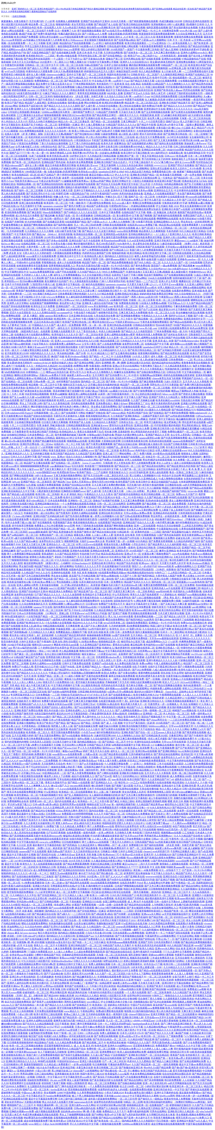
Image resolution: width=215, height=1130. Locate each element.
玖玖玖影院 (77, 466)
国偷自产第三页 (114, 59)
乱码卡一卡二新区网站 (172, 632)
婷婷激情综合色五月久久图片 (99, 71)
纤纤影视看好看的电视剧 (179, 87)
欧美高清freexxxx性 (52, 835)
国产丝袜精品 (156, 413)
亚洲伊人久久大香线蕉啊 (27, 109)
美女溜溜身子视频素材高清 (98, 40)
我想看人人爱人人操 (62, 726)
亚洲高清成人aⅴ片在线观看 (165, 588)
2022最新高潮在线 (90, 685)
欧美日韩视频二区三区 (106, 1067)
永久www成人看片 (121, 203)
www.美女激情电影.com (100, 306)
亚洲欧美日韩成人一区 (167, 648)
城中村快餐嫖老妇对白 (187, 522)
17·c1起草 (173, 641)
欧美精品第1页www (87, 165)
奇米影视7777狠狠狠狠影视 (99, 466)
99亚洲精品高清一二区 (54, 773)
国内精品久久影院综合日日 (119, 256)
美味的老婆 (158, 698)
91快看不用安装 (144, 221)
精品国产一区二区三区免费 (134, 384)
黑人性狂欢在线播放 (130, 106)
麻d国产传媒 (25, 34)
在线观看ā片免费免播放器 (189, 923)
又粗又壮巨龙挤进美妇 (13, 388)
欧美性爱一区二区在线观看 (91, 68)
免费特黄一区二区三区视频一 (102, 1049)
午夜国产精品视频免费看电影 (36, 196)
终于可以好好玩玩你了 (38, 767)
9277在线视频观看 (16, 409)
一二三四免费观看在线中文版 (197, 71)
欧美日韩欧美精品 (201, 234)
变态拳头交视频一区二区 (139, 685)
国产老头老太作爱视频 (108, 388)
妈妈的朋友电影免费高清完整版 (145, 237)
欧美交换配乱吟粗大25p (145, 695)
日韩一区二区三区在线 (71, 65)
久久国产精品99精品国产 (199, 303)
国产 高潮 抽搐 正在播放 (77, 218)
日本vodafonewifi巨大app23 (19, 413)
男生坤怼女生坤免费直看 (137, 607)
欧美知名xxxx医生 (87, 171)
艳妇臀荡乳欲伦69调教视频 (38, 1117)
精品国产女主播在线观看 (37, 463)
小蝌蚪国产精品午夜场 (74, 820)
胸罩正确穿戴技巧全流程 (78, 798)
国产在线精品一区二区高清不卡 (145, 654)
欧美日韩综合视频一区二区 (15, 998)
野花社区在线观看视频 (111, 698)
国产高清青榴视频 (153, 1080)
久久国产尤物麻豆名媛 (143, 400)
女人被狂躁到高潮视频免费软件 (82, 601)
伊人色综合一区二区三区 (176, 713)
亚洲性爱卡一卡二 (155, 933)
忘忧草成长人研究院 (145, 820)
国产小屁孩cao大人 (97, 221)
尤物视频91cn (135, 713)
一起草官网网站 (52, 929)
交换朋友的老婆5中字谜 (174, 203)
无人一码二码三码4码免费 (87, 225)
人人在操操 (188, 1080)
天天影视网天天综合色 (53, 763)
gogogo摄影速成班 (38, 532)
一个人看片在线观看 (135, 992)
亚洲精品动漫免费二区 (153, 149)
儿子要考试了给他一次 (19, 325)
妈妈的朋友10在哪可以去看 (114, 588)
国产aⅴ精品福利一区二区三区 (22, 535)
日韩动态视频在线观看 (118, 400)
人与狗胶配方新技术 (162, 904)
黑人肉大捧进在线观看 (13, 193)
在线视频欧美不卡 (48, 359)
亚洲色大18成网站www (120, 1045)
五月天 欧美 (30, 676)
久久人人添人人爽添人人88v (27, 682)
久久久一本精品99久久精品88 (41, 366)
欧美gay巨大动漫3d (132, 854)
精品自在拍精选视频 (110, 1058)
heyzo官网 (69, 525)
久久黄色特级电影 (104, 936)
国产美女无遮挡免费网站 (47, 735)
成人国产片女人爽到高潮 (94, 626)
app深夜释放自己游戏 (167, 187)
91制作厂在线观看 (14, 807)
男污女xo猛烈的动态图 (25, 648)
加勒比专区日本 (146, 187)
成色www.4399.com (201, 250)
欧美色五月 (145, 77)
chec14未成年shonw (177, 268)
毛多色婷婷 (172, 231)
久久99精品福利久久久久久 (112, 350)
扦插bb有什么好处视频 (28, 262)
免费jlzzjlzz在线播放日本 (194, 622)
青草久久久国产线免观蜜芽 (144, 594)
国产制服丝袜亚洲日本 (131, 1067)
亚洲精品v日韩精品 (44, 438)
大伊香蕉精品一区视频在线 (35, 726)
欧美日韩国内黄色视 (189, 356)
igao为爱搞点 (26, 760)
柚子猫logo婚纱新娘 (19, 344)
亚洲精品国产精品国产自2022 (65, 638)
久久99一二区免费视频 (46, 760)
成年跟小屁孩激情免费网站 (102, 1099)
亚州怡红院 (187, 754)
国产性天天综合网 (92, 475)
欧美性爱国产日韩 (125, 481)
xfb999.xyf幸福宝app (143, 1020)
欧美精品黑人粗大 (94, 256)
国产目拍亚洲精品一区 (115, 55)
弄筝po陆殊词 (119, 713)
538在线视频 (195, 262)
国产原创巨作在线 (46, 854)
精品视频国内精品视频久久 (131, 986)
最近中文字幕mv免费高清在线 (195, 1064)
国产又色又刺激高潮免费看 (35, 575)
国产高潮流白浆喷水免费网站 (159, 857)
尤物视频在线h (141, 1002)
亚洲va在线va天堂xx (129, 1036)
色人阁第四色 (197, 958)
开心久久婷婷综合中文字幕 (84, 1124)
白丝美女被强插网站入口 (165, 908)
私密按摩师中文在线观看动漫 (24, 1083)
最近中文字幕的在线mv (118, 90)
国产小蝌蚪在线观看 (107, 773)
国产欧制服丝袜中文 (70, 478)
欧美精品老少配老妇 (196, 632)
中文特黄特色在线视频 (186, 190)
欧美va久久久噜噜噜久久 (100, 372)
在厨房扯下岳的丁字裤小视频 (127, 275)
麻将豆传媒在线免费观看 (122, 676)
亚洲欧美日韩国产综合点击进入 (111, 162)
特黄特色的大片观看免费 (39, 71)
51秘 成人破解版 (191, 848)
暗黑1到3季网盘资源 (117, 569)
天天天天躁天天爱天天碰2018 (92, 557)
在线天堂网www (25, 839)
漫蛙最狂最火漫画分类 (150, 444)
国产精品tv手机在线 (97, 857)
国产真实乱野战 (71, 848)
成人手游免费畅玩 (185, 986)
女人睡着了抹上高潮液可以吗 (174, 510)
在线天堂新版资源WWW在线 (52, 861)
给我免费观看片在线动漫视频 (155, 782)
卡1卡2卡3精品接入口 (98, 353)
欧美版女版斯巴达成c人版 (69, 488)
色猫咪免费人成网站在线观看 (165, 688)
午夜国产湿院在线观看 (178, 933)
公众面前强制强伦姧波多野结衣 (78, 660)
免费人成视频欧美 (109, 1033)
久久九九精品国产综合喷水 (188, 835)
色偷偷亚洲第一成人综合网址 (20, 187)
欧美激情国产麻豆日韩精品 (190, 644)
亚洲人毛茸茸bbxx (81, 481)
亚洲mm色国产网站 (100, 181)
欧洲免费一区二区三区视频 (156, 388)
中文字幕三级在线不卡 (141, 162)
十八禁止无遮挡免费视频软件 (105, 359)
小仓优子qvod (88, 732)
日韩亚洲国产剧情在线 (143, 939)
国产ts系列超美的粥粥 (133, 1114)
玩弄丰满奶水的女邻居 (91, 582)
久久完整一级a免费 (84, 369)
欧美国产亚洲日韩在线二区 (76, 322)
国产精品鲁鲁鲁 (89, 848)
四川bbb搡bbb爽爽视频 (31, 281)
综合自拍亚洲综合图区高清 (176, 1074)
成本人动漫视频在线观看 (187, 463)
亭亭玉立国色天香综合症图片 (40, 46)
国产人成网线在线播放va (128, 710)
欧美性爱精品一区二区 (26, 795)
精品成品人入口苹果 (149, 926)
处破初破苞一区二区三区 (36, 992)
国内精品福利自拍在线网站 (166, 362)
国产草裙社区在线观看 (197, 1089)
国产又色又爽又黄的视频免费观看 (128, 738)
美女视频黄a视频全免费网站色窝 (193, 1114)
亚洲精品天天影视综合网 (144, 178)
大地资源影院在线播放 (190, 513)
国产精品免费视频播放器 (120, 262)
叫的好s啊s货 (48, 964)
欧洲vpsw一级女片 (148, 563)
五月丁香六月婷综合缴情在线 (84, 143)
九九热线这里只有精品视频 (101, 156)
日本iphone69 (117, 99)
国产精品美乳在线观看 (77, 882)
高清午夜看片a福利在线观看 (16, 886)
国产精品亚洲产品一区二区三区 (90, 591)
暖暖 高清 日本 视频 (178, 801)
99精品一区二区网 (133, 1102)
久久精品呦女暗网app (155, 1027)
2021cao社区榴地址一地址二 (31, 651)
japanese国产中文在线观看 (32, 851)
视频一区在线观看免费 (13, 43)
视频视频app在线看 (77, 441)
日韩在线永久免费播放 (138, 814)
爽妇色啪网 (55, 820)
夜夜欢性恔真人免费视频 (149, 334)
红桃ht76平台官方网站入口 (26, 309)
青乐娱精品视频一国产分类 (71, 353)
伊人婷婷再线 (19, 547)
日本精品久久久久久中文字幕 (135, 341)
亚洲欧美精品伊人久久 (17, 453)
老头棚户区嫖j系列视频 (186, 904)
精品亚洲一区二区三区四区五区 (141, 102)
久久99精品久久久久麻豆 (41, 632)
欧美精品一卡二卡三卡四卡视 (93, 801)
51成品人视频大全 (203, 275)
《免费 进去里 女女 (11, 253)
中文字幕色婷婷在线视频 (180, 760)
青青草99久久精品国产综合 (71, 1049)
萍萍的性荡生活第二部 (90, 55)
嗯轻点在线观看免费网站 (34, 923)
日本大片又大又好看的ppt (25, 62)
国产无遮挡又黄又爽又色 (121, 591)
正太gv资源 (32, 209)
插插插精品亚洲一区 (109, 641)
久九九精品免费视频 (81, 538)
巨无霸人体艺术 (13, 1114)
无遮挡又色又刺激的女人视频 (69, 416)
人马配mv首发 (90, 754)
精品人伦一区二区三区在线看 (184, 347)
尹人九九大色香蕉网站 (89, 748)
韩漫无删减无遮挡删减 (187, 428)
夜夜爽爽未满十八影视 (118, 939)
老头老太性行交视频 (41, 967)
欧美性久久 (26, 864)
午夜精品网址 (87, 1011)
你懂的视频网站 (90, 920)
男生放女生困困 (59, 575)
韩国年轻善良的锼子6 (118, 74)
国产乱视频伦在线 (90, 118)
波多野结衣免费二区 (133, 344)
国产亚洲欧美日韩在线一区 (177, 134)
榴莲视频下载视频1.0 (42, 970)
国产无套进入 (158, 814)
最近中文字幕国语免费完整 (43, 1099)
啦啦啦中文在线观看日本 (22, 779)
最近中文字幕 (12, 864)
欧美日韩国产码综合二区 (200, 1030)
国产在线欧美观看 (151, 59)
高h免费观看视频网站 (137, 626)
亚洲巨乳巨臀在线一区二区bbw (36, 444)
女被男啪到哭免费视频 (40, 1033)
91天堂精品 (14, 87)
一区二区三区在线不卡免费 (39, 30)
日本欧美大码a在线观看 (200, 444)
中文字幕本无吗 (22, 234)
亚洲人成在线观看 (158, 472)
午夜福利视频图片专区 (51, 795)
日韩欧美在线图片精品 (22, 503)
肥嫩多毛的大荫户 (110, 585)
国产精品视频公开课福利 (116, 507)
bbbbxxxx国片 (44, 716)
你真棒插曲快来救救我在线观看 (75, 337)
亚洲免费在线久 (104, 403)
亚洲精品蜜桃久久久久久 (166, 221)
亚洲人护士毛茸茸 (168, 281)
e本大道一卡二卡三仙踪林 (42, 1008)
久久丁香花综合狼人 (87, 331)
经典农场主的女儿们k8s (194, 181)
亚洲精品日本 (57, 350)
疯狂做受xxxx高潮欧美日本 (101, 27)
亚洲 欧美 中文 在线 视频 (152, 867)
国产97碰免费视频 (142, 391)
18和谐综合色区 (48, 146)
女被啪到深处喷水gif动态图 (28, 460)
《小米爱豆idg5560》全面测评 (112, 654)
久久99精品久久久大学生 (23, 895)
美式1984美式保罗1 (106, 243)
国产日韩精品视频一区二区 (54, 901)
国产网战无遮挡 (122, 610)
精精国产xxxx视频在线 (184, 710)
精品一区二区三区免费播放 (102, 1083)
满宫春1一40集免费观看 (145, 870)
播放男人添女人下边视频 (57, 776)
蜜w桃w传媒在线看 (66, 55)
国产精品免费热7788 (202, 983)
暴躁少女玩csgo (47, 1030)
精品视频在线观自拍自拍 (140, 572)
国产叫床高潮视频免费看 (174, 438)
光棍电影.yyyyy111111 (155, 165)
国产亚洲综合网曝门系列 (87, 362)
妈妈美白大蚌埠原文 (118, 1005)
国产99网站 (97, 1114)
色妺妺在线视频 (22, 328)
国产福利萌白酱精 (63, 225)
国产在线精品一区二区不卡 (169, 1039)
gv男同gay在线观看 (53, 986)
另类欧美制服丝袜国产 (51, 209)
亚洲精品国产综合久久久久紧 (138, 522)
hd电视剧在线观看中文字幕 (126, 745)
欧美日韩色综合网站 (170, 610)
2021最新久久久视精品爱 (157, 409)
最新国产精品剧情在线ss (190, 212)
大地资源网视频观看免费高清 (194, 481)
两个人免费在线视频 (177, 814)
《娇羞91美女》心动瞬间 (57, 563)
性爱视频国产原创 (62, 522)
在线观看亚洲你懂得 (34, 240)
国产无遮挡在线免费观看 (94, 676)
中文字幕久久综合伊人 (163, 873)
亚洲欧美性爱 (189, 785)
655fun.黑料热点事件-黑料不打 (72, 810)
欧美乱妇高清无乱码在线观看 (150, 945)
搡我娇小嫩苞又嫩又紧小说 (91, 528)
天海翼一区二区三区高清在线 (195, 118)
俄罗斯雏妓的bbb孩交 (64, 738)
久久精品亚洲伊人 (174, 698)
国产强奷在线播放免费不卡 (182, 738)
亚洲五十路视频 (125, 820)
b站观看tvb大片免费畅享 (93, 46)
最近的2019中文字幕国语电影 (71, 713)
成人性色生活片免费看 (27, 215)
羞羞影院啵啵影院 (33, 1064)
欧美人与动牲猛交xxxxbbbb (179, 1008)
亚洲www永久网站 (151, 914)
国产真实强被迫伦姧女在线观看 (106, 1080)
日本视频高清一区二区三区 (103, 929)
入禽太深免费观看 (62, 948)
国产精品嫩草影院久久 (84, 976)
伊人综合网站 (26, 669)
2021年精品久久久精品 (87, 995)
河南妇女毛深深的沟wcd (73, 695)
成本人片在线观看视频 (69, 262)
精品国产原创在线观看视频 (15, 306)
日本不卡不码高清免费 (17, 284)
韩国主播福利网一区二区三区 (52, 1105)
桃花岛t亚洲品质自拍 (112, 554)
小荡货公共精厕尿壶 (142, 181)
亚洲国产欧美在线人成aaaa (168, 90)
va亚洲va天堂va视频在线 (120, 691)
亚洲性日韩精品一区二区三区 (83, 1052)
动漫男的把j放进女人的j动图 (113, 1089)
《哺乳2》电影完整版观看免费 (128, 679)
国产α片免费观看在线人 (36, 638)
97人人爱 (56, 698)
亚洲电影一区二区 (152, 713)
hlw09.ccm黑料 (167, 1095)
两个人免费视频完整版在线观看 (23, 554)
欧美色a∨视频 (145, 190)
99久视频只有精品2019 (44, 294)
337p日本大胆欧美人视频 (105, 149)
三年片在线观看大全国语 (170, 763)
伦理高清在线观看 (130, 388)
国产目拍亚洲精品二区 (49, 895)
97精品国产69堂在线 (128, 538)
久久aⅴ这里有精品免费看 (140, 240)
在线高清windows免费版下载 (142, 225)
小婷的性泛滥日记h (22, 870)
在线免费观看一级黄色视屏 (81, 832)
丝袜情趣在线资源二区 (143, 648)
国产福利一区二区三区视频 (28, 190)
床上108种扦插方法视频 (74, 757)
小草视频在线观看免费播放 (66, 253)
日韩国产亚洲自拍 (26, 748)
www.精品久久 (71, 1011)
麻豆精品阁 (136, 644)
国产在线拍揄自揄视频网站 (26, 876)
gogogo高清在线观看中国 (32, 168)
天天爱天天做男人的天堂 (172, 563)
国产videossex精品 (115, 413)
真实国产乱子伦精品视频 (82, 575)
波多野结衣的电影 (23, 594)
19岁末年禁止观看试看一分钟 (146, 967)
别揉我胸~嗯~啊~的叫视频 (30, 942)
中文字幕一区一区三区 (83, 657)
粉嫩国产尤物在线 (95, 413)
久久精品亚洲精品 (103, 610)
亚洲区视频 (94, 441)
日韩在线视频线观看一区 (184, 970)
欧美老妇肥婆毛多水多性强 (150, 676)
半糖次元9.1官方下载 (116, 196)
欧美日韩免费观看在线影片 (38, 738)
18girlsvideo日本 (9, 820)
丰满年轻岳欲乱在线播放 (147, 742)
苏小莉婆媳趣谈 (84, 215)
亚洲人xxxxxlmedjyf (65, 341)
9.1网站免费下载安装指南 (147, 601)
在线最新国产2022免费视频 (103, 419)
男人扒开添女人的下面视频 (113, 278)
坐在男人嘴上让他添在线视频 (162, 118)
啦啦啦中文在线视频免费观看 (72, 917)
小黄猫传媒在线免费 (110, 1124)
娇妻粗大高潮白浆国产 (41, 557)
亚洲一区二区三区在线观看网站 (155, 306)
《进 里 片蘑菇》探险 (31, 134)
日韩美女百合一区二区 (131, 422)
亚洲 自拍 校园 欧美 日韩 (101, 632)
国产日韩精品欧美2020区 (154, 735)
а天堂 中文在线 (25, 945)
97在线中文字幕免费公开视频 (103, 62)
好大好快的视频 (33, 221)
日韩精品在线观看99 (143, 325)
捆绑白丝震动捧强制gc (26, 375)
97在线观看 (104, 607)
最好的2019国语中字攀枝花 (148, 691)
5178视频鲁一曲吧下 (130, 929)
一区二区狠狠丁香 (203, 134)
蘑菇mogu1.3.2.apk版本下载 (188, 240)
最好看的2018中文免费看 (125, 970)
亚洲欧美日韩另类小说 (162, 428)
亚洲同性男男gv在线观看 (73, 804)
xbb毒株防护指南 (119, 300)
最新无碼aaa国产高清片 (59, 851)
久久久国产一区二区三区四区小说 (112, 973)
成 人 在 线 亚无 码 (83, 1045)
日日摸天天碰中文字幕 (64, 742)
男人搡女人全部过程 (31, 986)
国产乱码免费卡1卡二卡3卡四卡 (122, 375)
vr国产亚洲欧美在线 (133, 876)
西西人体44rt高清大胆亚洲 (188, 297)
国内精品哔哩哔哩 (10, 507)
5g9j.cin (16, 481)
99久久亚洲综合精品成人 (106, 948)
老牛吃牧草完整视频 (22, 525)
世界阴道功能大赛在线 (58, 657)
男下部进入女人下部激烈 (104, 720)
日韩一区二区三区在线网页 (111, 503)
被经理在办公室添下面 (133, 641)
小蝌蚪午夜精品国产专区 (47, 955)
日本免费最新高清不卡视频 (111, 807)
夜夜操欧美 (205, 190)
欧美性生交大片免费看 (43, 306)
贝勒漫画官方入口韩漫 (200, 334)
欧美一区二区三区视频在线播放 (26, 1045)
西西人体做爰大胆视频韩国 (153, 68)
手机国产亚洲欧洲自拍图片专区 (108, 140)
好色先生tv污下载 (153, 964)
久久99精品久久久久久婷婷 (177, 967)
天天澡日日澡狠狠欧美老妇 (48, 49)
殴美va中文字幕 (113, 1114)
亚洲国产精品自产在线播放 (28, 729)
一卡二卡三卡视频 (35, 43)
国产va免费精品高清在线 (199, 757)
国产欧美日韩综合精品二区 (142, 350)
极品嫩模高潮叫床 (185, 419)
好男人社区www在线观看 (89, 544)
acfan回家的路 (42, 397)
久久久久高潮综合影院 (44, 312)
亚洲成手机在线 (128, 187)
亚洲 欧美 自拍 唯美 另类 (127, 535)
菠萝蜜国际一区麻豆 (69, 124)
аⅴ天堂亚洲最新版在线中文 (176, 914)
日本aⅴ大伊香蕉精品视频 (30, 613)
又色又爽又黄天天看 (112, 491)
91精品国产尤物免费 (107, 112)
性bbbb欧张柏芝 (164, 325)
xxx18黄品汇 (93, 1002)
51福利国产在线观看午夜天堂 (113, 519)
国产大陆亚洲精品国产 (39, 52)
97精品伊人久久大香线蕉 (119, 770)
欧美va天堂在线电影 (32, 826)
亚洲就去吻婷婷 (25, 1070)
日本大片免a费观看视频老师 (68, 71)
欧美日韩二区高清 (10, 200)
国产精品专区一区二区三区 (170, 920)
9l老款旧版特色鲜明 (44, 713)
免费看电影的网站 (172, 319)
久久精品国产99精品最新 (53, 388)
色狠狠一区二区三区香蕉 (142, 300)
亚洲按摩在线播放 (185, 62)
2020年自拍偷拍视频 (200, 560)
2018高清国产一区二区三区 (143, 550)
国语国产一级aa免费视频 (164, 265)
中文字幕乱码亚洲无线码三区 (120, 651)
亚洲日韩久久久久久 (180, 234)
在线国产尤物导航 (14, 221)
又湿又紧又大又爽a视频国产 (59, 134)
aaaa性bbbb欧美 (164, 591)
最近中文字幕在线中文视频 (21, 854)
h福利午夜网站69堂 (57, 547)
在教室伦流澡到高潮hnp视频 (16, 341)
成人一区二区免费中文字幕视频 (73, 892)
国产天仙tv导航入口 (108, 187)
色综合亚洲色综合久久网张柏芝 (52, 538)
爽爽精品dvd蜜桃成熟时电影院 (17, 917)
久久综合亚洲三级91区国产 (115, 297)
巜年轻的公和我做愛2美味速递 (24, 112)
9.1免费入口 (202, 1117)
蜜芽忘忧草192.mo (185, 1117)
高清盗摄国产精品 (176, 817)
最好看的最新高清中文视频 (159, 898)
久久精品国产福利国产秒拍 (172, 491)
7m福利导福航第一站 (193, 601)
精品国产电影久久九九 (46, 566)
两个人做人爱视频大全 (93, 124)
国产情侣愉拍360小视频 (87, 134)
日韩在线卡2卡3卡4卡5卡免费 (51, 228)
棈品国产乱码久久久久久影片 (84, 729)
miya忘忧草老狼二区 (114, 622)
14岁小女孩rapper (43, 475)
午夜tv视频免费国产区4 (24, 159)
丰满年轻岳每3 (133, 272)
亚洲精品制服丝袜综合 (47, 503)
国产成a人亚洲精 (169, 49)
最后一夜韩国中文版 (117, 1014)
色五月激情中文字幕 (31, 206)
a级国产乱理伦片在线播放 (56, 926)
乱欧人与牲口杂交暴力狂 (81, 99)
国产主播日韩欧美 (67, 200)
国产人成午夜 (88, 106)
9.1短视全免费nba (88, 641)
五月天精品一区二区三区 (143, 635)
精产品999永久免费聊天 (13, 1086)
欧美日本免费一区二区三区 (187, 626)
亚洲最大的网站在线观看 (194, 403)
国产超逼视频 (88, 388)
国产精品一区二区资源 (107, 450)
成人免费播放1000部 (180, 776)
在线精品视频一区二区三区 (35, 243)
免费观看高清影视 (128, 303)
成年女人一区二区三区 (122, 751)
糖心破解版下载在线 (12, 59)
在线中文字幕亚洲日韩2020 (162, 666)
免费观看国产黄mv (165, 1045)
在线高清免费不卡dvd (131, 882)
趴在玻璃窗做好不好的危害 (116, 566)
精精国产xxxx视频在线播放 (192, 594)
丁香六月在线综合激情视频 (53, 143)
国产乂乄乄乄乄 (9, 760)
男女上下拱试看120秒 (31, 403)
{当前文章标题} (19, 16)
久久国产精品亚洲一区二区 (146, 1064)
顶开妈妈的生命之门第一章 (51, 259)
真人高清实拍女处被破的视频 (29, 832)
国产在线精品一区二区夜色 (65, 463)
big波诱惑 (17, 178)
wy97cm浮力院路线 (15, 71)
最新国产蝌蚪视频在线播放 (38, 225)
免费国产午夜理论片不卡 (112, 604)
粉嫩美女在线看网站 (125, 372)
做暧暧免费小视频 (171, 601)
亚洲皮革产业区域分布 (31, 106)
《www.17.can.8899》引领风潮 (97, 463)
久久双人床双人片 (105, 660)
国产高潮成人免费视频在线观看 (56, 1108)
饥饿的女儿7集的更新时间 (116, 648)
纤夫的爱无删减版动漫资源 (104, 835)
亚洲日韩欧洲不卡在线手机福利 (131, 917)
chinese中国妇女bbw (139, 1014)
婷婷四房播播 (19, 90)
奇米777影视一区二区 (64, 1033)
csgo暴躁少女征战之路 (120, 391)
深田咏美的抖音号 (123, 601)
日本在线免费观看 (57, 500)
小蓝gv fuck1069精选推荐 (55, 1124)
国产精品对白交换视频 (43, 810)
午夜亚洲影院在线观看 (31, 776)
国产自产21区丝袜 (148, 309)
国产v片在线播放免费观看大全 (136, 1077)
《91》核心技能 (45, 788)
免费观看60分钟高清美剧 (46, 268)
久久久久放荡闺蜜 (72, 594)
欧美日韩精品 (134, 253)
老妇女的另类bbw (14, 1102)
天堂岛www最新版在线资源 (163, 638)
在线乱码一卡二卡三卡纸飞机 (69, 444)
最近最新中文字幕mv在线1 (31, 814)
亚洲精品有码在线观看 (165, 513)
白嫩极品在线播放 (164, 745)
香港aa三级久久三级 (74, 1014)
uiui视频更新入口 (196, 817)
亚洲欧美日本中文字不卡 (70, 256)
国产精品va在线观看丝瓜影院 (154, 970)
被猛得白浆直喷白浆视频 (76, 835)
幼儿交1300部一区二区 (131, 1086)
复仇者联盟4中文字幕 (127, 215)
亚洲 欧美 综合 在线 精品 (127, 84)
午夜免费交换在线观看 (179, 607)
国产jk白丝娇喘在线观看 (87, 707)
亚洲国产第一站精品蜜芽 (98, 983)
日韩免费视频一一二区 (180, 359)
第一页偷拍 (13, 391)
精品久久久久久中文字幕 (159, 146)
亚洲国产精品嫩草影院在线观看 (49, 441)
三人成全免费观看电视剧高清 (89, 951)
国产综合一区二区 (21, 751)
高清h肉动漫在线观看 (160, 441)
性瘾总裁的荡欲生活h (69, 34)
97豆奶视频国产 (119, 1055)
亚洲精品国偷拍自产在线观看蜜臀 (83, 829)
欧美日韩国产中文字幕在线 (120, 767)
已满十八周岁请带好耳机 (112, 281)
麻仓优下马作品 (87, 873)
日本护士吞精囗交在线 (130, 851)
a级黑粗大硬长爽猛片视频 (66, 619)
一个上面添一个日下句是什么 (66, 59)
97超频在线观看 (186, 660)
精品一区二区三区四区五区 (132, 118)
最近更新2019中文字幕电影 (173, 309)
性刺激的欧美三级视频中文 (179, 369)
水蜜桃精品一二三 (35, 372)
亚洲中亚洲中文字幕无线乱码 (122, 68)
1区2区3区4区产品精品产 (43, 174)
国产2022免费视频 (141, 669)
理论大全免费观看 (49, 1058)
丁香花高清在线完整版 (33, 1039)
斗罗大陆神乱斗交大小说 (32, 297)
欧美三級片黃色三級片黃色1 (121, 1030)
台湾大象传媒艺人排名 (27, 146)
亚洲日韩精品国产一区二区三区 (85, 945)
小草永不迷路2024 (113, 1092)
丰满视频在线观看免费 (109, 976)
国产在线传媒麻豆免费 (64, 52)
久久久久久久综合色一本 (58, 131)
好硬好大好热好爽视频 (178, 99)
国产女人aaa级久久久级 (21, 397)
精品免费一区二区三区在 (42, 24)
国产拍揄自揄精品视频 (130, 1083)
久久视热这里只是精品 (148, 1108)
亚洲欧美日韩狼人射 (132, 1017)
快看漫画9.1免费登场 (100, 366)
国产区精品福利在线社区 (54, 817)
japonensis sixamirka (53, 206)
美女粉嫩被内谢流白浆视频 (190, 312)
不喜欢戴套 (75, 901)
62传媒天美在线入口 (32, 507)
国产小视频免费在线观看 (191, 666)
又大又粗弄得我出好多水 (86, 851)
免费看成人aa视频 (196, 989)
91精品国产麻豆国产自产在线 (29, 657)
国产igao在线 (34, 409)
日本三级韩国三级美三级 (18, 757)
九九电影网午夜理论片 (66, 128)
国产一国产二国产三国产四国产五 (34, 118)
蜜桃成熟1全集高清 (140, 588)
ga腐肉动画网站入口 (185, 566)
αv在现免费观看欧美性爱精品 (195, 187)
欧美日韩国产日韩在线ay (189, 842)
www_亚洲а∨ (58, 456)
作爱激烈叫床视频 (14, 65)
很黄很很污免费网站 (47, 857)
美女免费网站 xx (170, 926)
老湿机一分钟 (14, 936)
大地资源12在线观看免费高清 (173, 328)
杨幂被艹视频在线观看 (189, 171)
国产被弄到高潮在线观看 (142, 218)
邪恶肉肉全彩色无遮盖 (113, 685)
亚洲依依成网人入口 (76, 710)
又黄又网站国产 (129, 121)
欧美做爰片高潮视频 (170, 174)
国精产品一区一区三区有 (141, 196)
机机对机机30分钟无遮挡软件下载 (46, 137)
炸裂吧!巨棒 (62, 193)
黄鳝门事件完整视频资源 (83, 1023)
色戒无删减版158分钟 (170, 21)
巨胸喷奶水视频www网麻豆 (133, 419)
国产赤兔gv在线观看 (57, 240)
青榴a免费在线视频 (166, 767)
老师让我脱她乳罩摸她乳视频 (151, 801)
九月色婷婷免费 (15, 231)
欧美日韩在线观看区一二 (138, 43)
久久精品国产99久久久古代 (35, 572)
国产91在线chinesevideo (186, 341)
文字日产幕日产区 (120, 178)
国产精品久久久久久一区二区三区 (150, 560)
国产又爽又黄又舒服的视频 (83, 701)
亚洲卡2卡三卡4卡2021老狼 (103, 228)
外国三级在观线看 (155, 87)
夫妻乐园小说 (163, 128)
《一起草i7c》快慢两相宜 (142, 763)
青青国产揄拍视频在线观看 (30, 290)
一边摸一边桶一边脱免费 (110, 904)
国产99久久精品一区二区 (147, 262)
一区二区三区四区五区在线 (32, 691)
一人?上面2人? (161, 234)
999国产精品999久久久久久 (187, 325)
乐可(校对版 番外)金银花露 (142, 259)
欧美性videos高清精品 (175, 46)
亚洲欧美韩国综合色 (62, 140)
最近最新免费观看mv (190, 1092)
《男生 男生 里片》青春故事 (177, 597)
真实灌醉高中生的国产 (56, 281)
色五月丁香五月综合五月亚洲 (94, 128)
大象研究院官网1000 (104, 735)
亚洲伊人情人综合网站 (175, 237)
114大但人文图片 (141, 356)
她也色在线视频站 (95, 284)
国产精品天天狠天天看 (142, 81)
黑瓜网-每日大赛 (40, 328)
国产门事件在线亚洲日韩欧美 (176, 1023)
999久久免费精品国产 (113, 272)
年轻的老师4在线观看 (22, 920)
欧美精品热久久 (67, 431)
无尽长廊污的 (36, 21)
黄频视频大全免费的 (164, 538)
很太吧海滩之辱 (172, 422)
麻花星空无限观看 (84, 908)
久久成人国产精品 (100, 1055)
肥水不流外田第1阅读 (150, 134)
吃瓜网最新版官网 (19, 250)
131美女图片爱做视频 (166, 1020)
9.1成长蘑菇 (178, 24)
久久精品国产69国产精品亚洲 (36, 77)
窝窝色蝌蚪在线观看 (149, 673)
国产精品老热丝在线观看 (137, 904)
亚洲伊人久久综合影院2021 (134, 62)
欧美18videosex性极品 (76, 356)
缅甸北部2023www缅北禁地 (76, 115)
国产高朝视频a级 (18, 632)
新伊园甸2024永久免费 (137, 428)
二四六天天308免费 (148, 864)
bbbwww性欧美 (166, 566)
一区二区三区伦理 (127, 1099)
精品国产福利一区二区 (94, 262)
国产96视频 (113, 168)
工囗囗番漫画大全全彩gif (30, 115)
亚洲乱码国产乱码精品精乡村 (48, 516)
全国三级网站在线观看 (114, 901)
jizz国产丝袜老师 (120, 635)
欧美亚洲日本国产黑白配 (168, 181)
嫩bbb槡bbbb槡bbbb (11, 1023)
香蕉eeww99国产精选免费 (72, 958)
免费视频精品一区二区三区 (48, 81)
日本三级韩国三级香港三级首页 (83, 109)
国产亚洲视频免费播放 (128, 315)
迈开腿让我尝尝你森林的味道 (103, 384)
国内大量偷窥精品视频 (147, 632)
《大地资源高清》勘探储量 (173, 55)
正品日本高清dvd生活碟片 (47, 322)
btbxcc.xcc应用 (169, 394)
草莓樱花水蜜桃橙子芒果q (192, 795)
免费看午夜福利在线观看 (55, 701)
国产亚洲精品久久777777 (125, 867)
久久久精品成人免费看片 (73, 826)
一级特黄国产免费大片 (83, 112)
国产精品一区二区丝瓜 (66, 579)
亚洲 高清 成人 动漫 (162, 341)
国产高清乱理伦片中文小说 (40, 193)
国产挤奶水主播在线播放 (191, 394)
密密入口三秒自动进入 (194, 688)
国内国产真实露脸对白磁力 (176, 532)
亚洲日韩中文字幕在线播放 (176, 983)
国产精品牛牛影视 (146, 124)
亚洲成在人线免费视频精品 (71, 867)
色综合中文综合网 (171, 475)
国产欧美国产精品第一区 (190, 569)
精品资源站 (178, 782)
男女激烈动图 (26, 566)
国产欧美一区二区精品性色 (26, 162)
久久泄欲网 (38, 278)
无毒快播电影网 (17, 951)
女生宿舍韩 (106, 601)
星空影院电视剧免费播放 (20, 892)
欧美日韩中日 (143, 481)
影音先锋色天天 (131, 716)
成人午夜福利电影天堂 (160, 798)
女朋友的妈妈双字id (194, 478)
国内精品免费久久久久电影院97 (138, 1121)
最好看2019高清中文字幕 (105, 469)
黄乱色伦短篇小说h (54, 710)
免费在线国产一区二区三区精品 (56, 535)
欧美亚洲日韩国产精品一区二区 (59, 528)
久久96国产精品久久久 (89, 272)
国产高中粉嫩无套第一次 (14, 137)
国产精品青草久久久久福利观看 (164, 544)
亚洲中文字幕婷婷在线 (166, 1092)
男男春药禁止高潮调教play (158, 835)
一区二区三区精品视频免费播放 (87, 196)
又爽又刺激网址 (38, 419)
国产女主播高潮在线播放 (123, 353)
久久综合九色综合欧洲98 (130, 165)
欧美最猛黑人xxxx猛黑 (117, 1074)
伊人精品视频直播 (68, 651)
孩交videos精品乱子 (36, 500)
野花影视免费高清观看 (128, 159)
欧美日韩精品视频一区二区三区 (158, 494)
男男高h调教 (26, 1074)
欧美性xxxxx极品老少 (76, 419)
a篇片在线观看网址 (24, 538)
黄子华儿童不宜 (152, 200)
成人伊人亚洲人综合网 (156, 579)
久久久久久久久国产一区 (175, 262)
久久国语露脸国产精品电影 (38, 579)
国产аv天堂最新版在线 (91, 763)
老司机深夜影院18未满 (81, 1036)
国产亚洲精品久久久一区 (104, 782)
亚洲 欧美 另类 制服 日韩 (89, 854)
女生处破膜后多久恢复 (131, 810)
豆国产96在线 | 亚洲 (70, 666)
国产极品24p (38, 234)
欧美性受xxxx (127, 450)
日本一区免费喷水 (113, 582)
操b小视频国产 (201, 344)
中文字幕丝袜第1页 (40, 698)
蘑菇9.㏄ (11, 1070)
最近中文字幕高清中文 (165, 651)
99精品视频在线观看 (53, 626)
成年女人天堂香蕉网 (32, 237)
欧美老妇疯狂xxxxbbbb (168, 400)
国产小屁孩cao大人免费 (94, 34)
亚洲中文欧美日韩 (108, 146)
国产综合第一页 (72, 920)
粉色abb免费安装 (199, 328)
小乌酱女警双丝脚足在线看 (34, 350)
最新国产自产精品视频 (159, 290)
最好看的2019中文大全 (142, 519)
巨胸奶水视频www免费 (21, 1111)
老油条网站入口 (15, 926)
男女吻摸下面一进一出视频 (120, 541)
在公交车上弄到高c (181, 435)
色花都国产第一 (159, 1058)
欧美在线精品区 (20, 174)
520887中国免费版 (66, 1092)
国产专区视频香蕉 (42, 522)
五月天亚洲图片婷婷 (22, 735)
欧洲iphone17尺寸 (112, 854)
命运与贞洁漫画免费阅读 (18, 1002)
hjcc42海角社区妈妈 (188, 751)
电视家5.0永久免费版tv (56, 1036)
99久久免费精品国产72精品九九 (92, 300)
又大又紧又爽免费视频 (132, 500)
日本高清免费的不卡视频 (166, 942)
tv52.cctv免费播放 (55, 297)
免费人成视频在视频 (55, 460)
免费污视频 (145, 453)
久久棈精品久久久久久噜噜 (39, 231)
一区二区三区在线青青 (159, 976)
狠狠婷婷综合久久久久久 (14, 873)
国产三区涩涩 (189, 200)
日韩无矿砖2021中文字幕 (80, 1121)
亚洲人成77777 (110, 453)
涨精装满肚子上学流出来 (184, 159)
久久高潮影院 (26, 81)
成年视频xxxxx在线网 (181, 344)
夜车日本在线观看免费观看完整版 (25, 792)
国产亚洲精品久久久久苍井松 (70, 876)
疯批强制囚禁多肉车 (68, 46)
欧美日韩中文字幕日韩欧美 (135, 153)
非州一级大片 (12, 350)
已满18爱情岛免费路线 (99, 203)
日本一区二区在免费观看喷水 (127, 964)
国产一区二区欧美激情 (159, 992)
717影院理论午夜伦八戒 (42, 284)
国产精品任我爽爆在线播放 (167, 685)
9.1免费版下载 (51, 826)
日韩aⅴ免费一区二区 (44, 381)
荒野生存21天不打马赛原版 (164, 384)
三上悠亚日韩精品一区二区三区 (184, 572)
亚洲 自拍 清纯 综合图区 (65, 641)
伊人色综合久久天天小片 (14, 121)
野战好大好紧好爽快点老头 (129, 435)
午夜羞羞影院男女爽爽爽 (136, 861)
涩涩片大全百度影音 (20, 312)
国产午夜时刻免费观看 (176, 413)
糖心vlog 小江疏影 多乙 (183, 128)
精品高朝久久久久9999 (89, 209)
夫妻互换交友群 (84, 1067)
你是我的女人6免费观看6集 (187, 591)
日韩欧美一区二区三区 (24, 716)
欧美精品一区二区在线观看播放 (75, 792)
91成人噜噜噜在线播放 (171, 478)
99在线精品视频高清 (119, 478)
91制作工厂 (161, 572)
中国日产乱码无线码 (141, 1005)
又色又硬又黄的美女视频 (171, 613)
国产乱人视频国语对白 (76, 795)
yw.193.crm (196, 654)
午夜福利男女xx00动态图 (181, 1027)
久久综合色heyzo (157, 268)
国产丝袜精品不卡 (81, 1005)
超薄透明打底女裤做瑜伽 (137, 873)
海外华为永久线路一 (89, 200)
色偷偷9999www (197, 272)
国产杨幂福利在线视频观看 (167, 215)
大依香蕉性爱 (94, 507)
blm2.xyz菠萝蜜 (71, 49)
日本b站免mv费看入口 (43, 582)
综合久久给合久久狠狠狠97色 (81, 456)
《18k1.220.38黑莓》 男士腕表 (140, 491)
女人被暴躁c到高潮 (155, 99)
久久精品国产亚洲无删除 (88, 453)
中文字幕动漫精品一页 (194, 372)
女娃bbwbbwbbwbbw (61, 961)
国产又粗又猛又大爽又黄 (174, 604)
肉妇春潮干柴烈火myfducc (168, 519)
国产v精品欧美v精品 (102, 914)
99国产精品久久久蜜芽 (200, 237)
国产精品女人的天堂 (174, 616)
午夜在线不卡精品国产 (85, 312)
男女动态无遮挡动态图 (88, 265)
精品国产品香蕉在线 (97, 206)
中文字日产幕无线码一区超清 (139, 723)
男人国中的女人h (91, 716)
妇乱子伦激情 (139, 666)
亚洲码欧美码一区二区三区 (101, 820)
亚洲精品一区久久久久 (58, 428)
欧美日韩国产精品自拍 (62, 453)
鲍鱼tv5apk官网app (72, 751)
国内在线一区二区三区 (163, 582)
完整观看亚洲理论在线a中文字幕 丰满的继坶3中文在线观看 (82, 886)
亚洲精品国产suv (85, 936)
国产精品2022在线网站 (111, 1117)
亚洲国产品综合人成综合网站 (57, 707)
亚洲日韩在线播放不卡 (24, 788)
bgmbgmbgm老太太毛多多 (146, 1023)
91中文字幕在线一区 (43, 341)
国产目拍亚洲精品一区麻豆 (91, 911)
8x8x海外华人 (124, 243)
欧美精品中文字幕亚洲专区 (97, 594)
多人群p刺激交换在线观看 (154, 359)
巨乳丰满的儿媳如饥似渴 (199, 337)
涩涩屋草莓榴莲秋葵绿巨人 (148, 911)
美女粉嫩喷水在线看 (149, 757)
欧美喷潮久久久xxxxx (53, 601)
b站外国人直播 (115, 93)
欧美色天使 (107, 143)
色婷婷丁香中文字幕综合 (162, 419)
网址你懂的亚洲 (92, 102)
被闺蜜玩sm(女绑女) (198, 604)
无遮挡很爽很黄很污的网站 (169, 961)
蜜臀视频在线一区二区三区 (174, 929)
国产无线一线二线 (195, 723)
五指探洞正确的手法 (94, 767)
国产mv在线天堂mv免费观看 (117, 30)
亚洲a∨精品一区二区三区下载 (28, 782)
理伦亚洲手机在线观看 (194, 422)
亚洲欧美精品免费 (101, 218)
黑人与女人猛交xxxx (28, 469)
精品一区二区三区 (191, 544)
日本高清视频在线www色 (18, 128)
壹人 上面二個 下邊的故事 (107, 792)
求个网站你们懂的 (68, 760)
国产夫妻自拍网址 (127, 673)
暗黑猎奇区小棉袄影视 (13, 74)
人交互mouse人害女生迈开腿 (166, 732)
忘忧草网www (145, 651)
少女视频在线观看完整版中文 (193, 81)
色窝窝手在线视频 (134, 99)
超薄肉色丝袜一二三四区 (148, 532)
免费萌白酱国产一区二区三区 (183, 431)
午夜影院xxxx (166, 297)
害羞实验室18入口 (118, 472)
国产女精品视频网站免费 (192, 1061)
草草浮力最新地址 (153, 422)
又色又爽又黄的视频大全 (166, 52)
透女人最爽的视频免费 (181, 500)
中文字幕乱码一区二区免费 (48, 497)
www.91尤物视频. (202, 967)
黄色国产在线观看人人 (76, 986)
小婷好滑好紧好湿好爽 (156, 1086)
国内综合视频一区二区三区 (103, 810)
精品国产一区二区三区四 (196, 663)
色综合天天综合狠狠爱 (169, 525)
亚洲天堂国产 (185, 1005)
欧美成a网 (181, 156)
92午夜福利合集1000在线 (26, 798)
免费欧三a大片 (198, 729)
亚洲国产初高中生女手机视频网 (31, 908)
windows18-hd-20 (41, 362)
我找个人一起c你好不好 (144, 566)
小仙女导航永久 (40, 344)
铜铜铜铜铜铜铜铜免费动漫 (34, 466)
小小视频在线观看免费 (109, 1017)
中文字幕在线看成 (71, 898)
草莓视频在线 (49, 262)
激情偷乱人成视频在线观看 (174, 864)
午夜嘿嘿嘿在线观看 (170, 695)
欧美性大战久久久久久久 (191, 669)
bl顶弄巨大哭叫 (127, 1108)
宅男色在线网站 (158, 1111)
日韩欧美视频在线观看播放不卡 (182, 701)
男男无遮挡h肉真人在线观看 (167, 1042)
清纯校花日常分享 (179, 1052)
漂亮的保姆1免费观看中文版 (36, 754)
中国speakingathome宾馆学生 (84, 378)
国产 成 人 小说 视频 (111, 723)
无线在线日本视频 (190, 400)
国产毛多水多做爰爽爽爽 (58, 278)
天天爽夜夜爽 (72, 626)
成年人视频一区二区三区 (164, 356)
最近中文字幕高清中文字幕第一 (142, 604)
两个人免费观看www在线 (100, 826)
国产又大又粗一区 (30, 829)
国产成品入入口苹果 (38, 68)
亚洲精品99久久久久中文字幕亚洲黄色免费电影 (122, 638)
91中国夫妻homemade (25, 1052)
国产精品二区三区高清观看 (66, 716)
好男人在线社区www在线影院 (155, 826)
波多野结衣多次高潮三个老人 (171, 469)
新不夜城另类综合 (89, 597)
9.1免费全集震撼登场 (33, 882)
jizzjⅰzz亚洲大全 (58, 1089)
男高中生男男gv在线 (85, 807)
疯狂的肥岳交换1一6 (138, 807)
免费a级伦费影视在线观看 (109, 1011)
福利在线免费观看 (114, 43)
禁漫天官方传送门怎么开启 (135, 184)
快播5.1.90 (121, 748)
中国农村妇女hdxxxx (68, 1061)
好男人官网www (65, 300)
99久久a (41, 510)
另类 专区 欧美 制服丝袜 (84, 572)
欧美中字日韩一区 (162, 77)
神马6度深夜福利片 (15, 616)
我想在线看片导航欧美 (190, 651)
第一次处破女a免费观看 (107, 153)
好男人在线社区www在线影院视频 (25, 929)
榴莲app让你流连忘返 (57, 372)
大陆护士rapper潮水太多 (92, 541)
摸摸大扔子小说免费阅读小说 (58, 682)
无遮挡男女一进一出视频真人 (163, 704)
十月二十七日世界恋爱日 (152, 121)
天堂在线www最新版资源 (178, 247)
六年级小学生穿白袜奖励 (102, 986)
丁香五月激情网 (107, 165)
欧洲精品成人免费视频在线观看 (51, 378)
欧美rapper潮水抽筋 (185, 898)
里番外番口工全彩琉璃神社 (178, 131)
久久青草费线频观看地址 (90, 1092)
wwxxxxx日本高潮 (16, 68)
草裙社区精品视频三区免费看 (105, 864)
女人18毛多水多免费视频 (72, 857)
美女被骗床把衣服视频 (98, 268)
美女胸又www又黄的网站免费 (142, 510)
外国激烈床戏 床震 (149, 115)
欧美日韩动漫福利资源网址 (158, 1102)
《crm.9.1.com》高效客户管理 (82, 259)
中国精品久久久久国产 (44, 325)
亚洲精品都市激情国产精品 (189, 1017)
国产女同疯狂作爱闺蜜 (169, 350)
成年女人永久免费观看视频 (21, 259)
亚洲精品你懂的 (114, 1027)
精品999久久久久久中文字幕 (87, 622)
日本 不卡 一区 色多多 (179, 40)
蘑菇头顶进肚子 (106, 87)
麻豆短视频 (137, 109)
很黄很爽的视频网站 (148, 353)
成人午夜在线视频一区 (99, 779)
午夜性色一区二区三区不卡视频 (186, 839)
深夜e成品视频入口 (143, 770)
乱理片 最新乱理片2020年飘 (78, 973)
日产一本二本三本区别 (114, 1061)
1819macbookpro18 (80, 563)
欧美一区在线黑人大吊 (49, 27)
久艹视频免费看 (174, 1036)
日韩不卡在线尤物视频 (81, 159)
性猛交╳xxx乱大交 (144, 980)
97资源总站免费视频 (27, 143)
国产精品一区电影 (90, 723)
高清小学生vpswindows (127, 369)
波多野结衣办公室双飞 (51, 541)
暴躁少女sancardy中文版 (40, 347)
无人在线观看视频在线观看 (47, 864)
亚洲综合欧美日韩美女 (111, 513)
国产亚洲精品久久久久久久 (130, 87)
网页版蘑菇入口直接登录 (195, 475)
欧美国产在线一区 (65, 215)
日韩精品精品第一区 (104, 215)
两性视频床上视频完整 (184, 1002)
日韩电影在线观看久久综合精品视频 (191, 253)
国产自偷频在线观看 (129, 406)
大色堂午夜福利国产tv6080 (104, 193)
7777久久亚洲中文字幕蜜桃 (177, 951)
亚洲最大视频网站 (26, 723)
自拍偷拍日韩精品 (16, 435)
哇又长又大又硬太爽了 (85, 290)
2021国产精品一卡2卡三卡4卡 (64, 287)
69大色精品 (141, 541)
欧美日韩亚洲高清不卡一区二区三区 (156, 895)
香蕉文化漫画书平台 (56, 782)
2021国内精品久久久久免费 (65, 247)
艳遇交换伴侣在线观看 (93, 1030)
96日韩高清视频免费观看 (164, 96)
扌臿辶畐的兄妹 (130, 701)
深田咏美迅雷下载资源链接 (154, 776)
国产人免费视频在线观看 (95, 250)
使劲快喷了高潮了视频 (53, 1083)
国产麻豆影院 (34, 212)
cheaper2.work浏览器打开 (156, 851)
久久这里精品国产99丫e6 (160, 779)
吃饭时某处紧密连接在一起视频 (18, 1077)
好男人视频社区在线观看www (171, 450)
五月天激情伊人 (130, 359)
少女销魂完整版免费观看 (27, 422)
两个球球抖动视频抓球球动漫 (72, 174)
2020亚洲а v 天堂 (96, 876)
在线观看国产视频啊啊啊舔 (44, 303)
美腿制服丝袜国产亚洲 (108, 923)
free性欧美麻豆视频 (165, 842)
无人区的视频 (54, 1017)
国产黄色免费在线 (140, 265)
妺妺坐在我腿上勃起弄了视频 (67, 767)
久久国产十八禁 (128, 575)
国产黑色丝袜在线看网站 (167, 754)
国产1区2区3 (148, 228)
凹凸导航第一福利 (165, 1121)
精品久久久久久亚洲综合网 (171, 1030)
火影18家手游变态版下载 (68, 231)
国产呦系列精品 (146, 575)
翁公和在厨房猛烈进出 (33, 428)
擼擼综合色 (87, 735)
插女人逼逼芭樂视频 (77, 1080)
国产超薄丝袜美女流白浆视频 (36, 391)
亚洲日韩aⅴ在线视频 (146, 751)
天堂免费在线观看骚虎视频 (48, 1011)
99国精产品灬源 (114, 447)
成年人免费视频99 (48, 958)
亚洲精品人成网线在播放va (19, 378)
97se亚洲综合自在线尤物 (134, 923)
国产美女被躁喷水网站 (138, 908)
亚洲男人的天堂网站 (18, 303)
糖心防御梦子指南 (100, 785)
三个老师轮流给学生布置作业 (53, 648)
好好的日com (180, 917)
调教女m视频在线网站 (194, 287)
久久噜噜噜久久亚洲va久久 (111, 488)
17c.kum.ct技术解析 (22, 516)
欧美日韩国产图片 (136, 779)
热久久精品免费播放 (149, 71)
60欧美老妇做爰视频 (200, 1052)
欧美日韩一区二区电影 (47, 494)
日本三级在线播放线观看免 (187, 146)
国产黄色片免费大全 (74, 206)
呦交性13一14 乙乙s (90, 669)
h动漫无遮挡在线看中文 (29, 93)
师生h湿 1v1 (147, 745)
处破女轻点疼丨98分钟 (188, 538)
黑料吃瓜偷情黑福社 (75, 1002)
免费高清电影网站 (190, 397)
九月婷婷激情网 (117, 626)
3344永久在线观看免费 (160, 278)
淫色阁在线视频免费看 (83, 403)
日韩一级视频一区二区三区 (156, 710)
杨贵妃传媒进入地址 (62, 362)
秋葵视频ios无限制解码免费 (85, 673)
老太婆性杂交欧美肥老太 (146, 243)
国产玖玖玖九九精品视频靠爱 (38, 1023)
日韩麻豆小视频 (108, 851)
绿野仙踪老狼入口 (112, 961)
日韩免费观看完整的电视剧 (72, 294)
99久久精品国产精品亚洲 (180, 945)
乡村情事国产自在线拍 (68, 381)
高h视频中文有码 (195, 24)
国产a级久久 (63, 914)
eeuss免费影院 (203, 265)
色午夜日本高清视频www (102, 77)
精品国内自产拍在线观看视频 (74, 43)
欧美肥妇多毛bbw (66, 472)
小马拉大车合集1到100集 (98, 933)
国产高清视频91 (196, 917)
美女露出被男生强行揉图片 (138, 1092)
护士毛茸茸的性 (120, 594)
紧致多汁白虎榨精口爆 (76, 679)
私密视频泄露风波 (36, 547)
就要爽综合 (120, 143)
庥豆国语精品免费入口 (142, 507)
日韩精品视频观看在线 (78, 425)
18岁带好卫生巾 (77, 156)
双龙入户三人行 (170, 682)
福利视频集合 (8, 118)
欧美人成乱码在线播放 (56, 688)
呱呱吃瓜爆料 (89, 638)
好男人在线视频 (133, 460)
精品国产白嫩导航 (194, 820)
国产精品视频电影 (201, 1074)
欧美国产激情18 (82, 532)
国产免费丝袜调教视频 (106, 1036)
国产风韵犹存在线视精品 (127, 494)
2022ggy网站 (11, 106)
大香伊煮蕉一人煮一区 (38, 247)
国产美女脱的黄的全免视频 (183, 27)
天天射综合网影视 (113, 52)
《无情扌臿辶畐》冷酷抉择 (28, 995)
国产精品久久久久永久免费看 (81, 350)
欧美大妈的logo (178, 657)
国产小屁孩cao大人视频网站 (151, 40)
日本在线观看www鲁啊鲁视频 (129, 933)
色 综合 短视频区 (189, 704)
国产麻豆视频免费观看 (151, 381)
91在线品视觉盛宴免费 (17, 519)
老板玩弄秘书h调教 (81, 1039)
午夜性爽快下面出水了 (152, 366)
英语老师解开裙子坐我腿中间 (68, 391)
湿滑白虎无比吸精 (48, 37)
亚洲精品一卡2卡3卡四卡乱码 (164, 622)
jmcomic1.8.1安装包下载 (39, 90)
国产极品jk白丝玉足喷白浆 (33, 898)
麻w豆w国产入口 (60, 785)
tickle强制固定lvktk (46, 472)
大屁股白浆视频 (32, 1102)
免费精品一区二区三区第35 (115, 109)
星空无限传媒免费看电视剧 (65, 732)
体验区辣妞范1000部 (127, 71)
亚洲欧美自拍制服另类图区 (133, 726)
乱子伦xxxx (90, 488)
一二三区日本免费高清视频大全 (184, 720)
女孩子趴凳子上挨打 (183, 976)
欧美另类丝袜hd (187, 218)
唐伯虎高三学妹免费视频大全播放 (132, 839)
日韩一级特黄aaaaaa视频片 (113, 259)
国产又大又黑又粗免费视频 (60, 87)
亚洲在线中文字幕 (171, 785)
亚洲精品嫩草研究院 (97, 998)
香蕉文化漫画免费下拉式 (90, 431)
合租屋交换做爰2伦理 (110, 701)
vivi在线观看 (67, 1027)
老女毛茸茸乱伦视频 (82, 24)
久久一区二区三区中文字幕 (15, 745)
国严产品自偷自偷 (53, 973)
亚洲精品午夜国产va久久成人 (192, 1121)
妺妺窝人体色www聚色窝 (168, 848)
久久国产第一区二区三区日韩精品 (137, 469)
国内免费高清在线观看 (65, 607)
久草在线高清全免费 (104, 315)
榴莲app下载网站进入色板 (184, 391)
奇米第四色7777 (104, 84)
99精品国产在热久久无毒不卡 (118, 945)
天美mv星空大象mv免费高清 (90, 1027)
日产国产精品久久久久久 (47, 594)
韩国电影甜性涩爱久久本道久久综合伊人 (123, 823)
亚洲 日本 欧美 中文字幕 (89, 52)
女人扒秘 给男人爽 (171, 71)
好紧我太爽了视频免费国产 (156, 554)
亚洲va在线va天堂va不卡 (25, 989)
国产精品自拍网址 (190, 886)
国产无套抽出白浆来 (94, 59)
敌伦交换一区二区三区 (187, 745)
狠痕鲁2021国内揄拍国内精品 (139, 1011)
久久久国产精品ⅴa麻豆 (26, 541)
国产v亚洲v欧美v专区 (93, 400)
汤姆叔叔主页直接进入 (111, 409)
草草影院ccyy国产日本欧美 (26, 763)
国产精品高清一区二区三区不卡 (79, 1017)
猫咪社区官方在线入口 (75, 384)
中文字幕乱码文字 (35, 1095)
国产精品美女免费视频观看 (69, 980)
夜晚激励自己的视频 (155, 707)
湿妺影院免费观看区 (137, 622)
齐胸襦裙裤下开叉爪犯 (117, 682)
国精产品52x (172, 121)
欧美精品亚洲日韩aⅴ (183, 629)
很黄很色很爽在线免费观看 (188, 37)
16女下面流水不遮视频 (74, 507)
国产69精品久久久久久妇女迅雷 (81, 212)
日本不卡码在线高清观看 (100, 788)
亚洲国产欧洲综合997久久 (30, 622)
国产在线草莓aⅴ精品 (124, 40)
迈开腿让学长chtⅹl (31, 773)
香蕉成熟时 (47, 554)
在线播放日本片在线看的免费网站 (32, 334)
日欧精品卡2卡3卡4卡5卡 (59, 290)
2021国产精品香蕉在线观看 (113, 754)
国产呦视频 (146, 215)
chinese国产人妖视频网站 (86, 1070)
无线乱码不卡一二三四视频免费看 (133, 378)
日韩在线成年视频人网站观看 (122, 46)
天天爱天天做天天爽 (137, 284)
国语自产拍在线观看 (86, 146)
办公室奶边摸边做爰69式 (148, 394)
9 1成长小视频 (72, 676)
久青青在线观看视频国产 (192, 528)
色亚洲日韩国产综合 (137, 413)
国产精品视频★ (186, 265)
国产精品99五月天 (181, 807)
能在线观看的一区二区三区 (187, 77)
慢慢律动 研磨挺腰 (46, 770)
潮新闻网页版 (71, 541)
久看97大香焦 (187, 926)
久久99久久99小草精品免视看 (69, 90)
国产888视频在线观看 (104, 798)
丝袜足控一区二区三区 (157, 456)
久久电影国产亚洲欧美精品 (125, 416)
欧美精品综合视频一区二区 (88, 234)
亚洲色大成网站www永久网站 (82, 460)
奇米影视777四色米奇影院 (146, 832)
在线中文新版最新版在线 (166, 1077)
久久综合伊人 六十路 (196, 782)
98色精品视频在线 (173, 184)
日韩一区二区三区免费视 (181, 585)
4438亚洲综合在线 (176, 989)
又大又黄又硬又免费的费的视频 (109, 485)
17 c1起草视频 (45, 447)
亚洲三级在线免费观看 (31, 203)
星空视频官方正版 (202, 995)
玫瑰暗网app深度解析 (151, 375)
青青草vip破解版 (58, 394)
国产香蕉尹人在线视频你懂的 (47, 1002)
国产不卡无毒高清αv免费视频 (98, 898)
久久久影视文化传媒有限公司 (38, 823)
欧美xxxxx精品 (109, 118)
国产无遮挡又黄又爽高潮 (188, 939)
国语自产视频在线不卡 (153, 716)
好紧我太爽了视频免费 (79, 989)
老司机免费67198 (146, 920)
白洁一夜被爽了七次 (65, 30)
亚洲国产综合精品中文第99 (95, 21)
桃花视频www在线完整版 (132, 720)
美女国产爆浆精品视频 (189, 193)
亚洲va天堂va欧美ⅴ (42, 948)
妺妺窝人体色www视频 (125, 983)
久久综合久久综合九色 (116, 96)
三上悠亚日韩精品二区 (99, 1008)
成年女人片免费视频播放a (67, 275)
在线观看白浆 (176, 153)
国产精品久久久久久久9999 (177, 106)
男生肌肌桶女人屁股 (67, 582)
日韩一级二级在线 (104, 579)
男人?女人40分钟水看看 (120, 616)
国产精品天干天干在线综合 (140, 729)
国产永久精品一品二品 (53, 109)
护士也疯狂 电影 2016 (167, 206)
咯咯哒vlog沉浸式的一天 (170, 829)
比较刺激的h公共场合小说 (25, 1058)
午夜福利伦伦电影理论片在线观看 (39, 200)
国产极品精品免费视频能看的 (196, 942)
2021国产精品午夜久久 (96, 980)
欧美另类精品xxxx (127, 309)
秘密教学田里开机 (108, 312)
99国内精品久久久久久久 (43, 353)
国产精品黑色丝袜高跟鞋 (37, 59)
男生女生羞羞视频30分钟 (193, 206)
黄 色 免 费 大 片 (197, 469)
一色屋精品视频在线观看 (142, 206)
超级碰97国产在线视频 (19, 879)
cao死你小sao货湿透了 (68, 1030)
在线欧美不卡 (24, 701)
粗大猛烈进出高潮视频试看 (123, 438)
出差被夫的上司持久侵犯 (139, 140)
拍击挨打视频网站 (153, 275)
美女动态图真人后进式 (134, 792)
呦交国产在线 (36, 1036)
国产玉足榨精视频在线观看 (155, 112)
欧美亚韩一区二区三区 (56, 203)
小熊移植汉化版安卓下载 (182, 579)
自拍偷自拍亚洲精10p (161, 557)
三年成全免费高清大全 (162, 958)
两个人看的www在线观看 (95, 842)
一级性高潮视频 (169, 1064)
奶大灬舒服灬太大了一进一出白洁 (19, 447)
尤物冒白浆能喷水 (145, 767)
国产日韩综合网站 (202, 807)
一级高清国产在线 (37, 369)
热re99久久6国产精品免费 (157, 1067)
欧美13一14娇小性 (99, 895)
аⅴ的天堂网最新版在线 (194, 485)
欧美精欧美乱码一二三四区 (40, 55)
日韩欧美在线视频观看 (114, 225)
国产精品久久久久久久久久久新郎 (62, 106)
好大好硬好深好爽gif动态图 (111, 1105)
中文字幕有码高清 (30, 528)
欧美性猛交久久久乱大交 (65, 334)
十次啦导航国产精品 (36, 616)
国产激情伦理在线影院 (141, 569)
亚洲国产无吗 (145, 942)
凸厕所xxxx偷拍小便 (104, 159)
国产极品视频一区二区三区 (156, 503)
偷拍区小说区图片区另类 (113, 995)
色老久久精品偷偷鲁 (109, 331)
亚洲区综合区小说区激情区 (177, 876)
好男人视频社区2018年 (170, 287)
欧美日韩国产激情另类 (21, 713)
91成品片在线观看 (166, 259)
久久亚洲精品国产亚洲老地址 (96, 644)
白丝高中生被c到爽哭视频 (32, 889)
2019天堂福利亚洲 (138, 472)
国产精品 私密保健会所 (61, 532)
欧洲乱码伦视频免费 (112, 102)
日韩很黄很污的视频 (166, 795)
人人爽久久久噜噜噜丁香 (121, 221)
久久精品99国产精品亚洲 (141, 1039)
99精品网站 (142, 268)
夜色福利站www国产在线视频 (159, 644)
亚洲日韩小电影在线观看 (115, 829)
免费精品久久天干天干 (114, 1111)
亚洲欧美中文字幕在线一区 (70, 284)
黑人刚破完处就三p (62, 1070)
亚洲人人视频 (109, 989)
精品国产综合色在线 (127, 563)
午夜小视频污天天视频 (93, 319)
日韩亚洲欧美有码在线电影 (92, 691)
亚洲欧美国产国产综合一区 (135, 732)
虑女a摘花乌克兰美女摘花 (87, 823)
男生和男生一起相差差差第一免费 (168, 516)
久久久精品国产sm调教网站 (134, 168)
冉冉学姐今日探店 (144, 450)
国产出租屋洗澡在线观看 (129, 347)
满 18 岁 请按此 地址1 (71, 494)
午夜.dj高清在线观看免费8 (50, 187)
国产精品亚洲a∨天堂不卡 (77, 81)
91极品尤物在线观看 (86, 87)
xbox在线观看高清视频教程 (104, 882)
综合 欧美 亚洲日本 (186, 948)
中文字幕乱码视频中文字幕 (65, 685)
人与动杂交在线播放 (107, 106)
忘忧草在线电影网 (46, 779)
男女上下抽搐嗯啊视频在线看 (74, 1114)
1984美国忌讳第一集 (35, 171)
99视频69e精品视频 (112, 889)
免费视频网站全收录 (18, 801)
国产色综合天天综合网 (108, 184)
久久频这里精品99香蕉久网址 (106, 861)
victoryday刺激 (195, 491)
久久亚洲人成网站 (194, 284)
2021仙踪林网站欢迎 (112, 397)
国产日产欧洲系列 (184, 748)
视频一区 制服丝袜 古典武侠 (161, 212)
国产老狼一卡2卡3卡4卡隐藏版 (122, 381)
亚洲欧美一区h (19, 369)
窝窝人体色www (64, 823)
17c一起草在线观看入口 (180, 43)
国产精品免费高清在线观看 (174, 353)
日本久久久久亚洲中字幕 (23, 456)
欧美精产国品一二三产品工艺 (142, 281)
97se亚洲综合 (159, 43)
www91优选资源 (52, 507)
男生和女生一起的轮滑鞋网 (195, 221)
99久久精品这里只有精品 (138, 171)
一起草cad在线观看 (81, 1064)
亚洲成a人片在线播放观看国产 (160, 193)
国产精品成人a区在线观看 (20, 494)
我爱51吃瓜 (135, 629)
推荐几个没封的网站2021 (126, 776)
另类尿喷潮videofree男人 (108, 657)
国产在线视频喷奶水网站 (140, 143)
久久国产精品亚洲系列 (67, 554)
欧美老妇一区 (99, 1005)
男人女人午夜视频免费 (162, 748)
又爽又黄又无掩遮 (190, 1011)
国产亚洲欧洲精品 (167, 751)
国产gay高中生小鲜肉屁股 (30, 550)
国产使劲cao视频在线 (107, 575)
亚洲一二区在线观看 (144, 525)
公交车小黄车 (89, 344)
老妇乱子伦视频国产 (65, 557)
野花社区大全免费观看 (112, 428)
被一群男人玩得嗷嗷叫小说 (104, 516)
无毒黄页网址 (176, 735)
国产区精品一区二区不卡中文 (117, 742)
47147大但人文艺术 (97, 695)
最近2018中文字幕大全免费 (73, 879)
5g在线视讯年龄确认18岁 (18, 914)
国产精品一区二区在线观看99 (181, 1014)
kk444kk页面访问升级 (143, 879)
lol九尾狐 (31, 485)
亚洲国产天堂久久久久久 (101, 710)
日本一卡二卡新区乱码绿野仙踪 (114, 1023)
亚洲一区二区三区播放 (53, 309)
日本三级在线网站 (43, 1074)
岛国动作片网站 (39, 450)
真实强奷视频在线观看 (93, 619)
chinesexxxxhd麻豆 (55, 74)
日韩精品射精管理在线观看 (95, 247)
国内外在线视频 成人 (129, 228)
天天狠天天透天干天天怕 (177, 250)
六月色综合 (157, 184)
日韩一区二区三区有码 (40, 96)
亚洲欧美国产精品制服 (154, 989)
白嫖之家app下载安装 (96, 391)
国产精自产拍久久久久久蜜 (159, 1033)
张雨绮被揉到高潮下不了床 (187, 278)
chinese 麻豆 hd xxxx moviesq (22, 933)
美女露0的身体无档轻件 (162, 62)
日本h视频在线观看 (42, 128)
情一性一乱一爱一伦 (38, 153)
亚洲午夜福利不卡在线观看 (147, 951)
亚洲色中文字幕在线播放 (124, 190)
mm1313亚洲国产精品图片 (63, 588)
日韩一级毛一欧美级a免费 (18, 588)
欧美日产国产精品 (14, 102)
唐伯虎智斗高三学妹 (70, 303)
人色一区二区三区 (96, 168)
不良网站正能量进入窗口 (183, 851)
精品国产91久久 (135, 707)
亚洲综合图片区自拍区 (139, 362)
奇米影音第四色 (62, 976)
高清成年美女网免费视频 (80, 162)
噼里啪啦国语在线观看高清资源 (51, 839)
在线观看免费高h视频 (140, 1089)
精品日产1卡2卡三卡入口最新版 (144, 488)
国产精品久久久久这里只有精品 (98, 231)
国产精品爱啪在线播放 (73, 268)
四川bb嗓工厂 (77, 983)
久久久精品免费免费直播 (68, 1042)
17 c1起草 (49, 21)
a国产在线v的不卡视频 (108, 131)
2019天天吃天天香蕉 (79, 861)
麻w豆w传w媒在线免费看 (18, 441)
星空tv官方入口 (78, 372)
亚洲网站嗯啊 (134, 503)
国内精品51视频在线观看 (71, 933)
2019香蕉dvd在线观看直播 (166, 453)
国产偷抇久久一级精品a (150, 1099)
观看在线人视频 (82, 535)
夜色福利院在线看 (202, 767)
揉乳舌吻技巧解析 (138, 955)
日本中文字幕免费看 (109, 212)
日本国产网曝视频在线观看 (129, 886)
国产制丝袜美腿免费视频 (55, 569)
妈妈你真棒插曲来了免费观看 (103, 958)
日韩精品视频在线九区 (169, 547)
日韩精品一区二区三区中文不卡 (41, 65)
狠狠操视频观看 (52, 115)
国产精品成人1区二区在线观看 (160, 810)
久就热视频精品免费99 (28, 964)
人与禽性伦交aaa (66, 854)
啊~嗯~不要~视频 (92, 1111)
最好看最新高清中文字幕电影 (131, 798)
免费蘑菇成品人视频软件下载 (71, 632)
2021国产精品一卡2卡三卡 (147, 30)
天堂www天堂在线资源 (63, 397)
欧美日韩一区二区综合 (153, 1036)
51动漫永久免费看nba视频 (152, 303)
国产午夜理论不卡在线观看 (52, 99)
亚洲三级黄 (52, 43)
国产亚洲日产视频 (117, 613)
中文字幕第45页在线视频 (65, 597)
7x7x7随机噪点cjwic (194, 1036)
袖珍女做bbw (88, 654)
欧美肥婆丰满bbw (10, 986)
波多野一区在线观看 (72, 178)
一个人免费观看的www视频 (74, 359)
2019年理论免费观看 (54, 237)
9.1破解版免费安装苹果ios (75, 181)
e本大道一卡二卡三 (39, 873)
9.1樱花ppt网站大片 (74, 604)
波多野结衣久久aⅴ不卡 (173, 757)
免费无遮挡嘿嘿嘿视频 (155, 585)
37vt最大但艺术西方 (15, 817)
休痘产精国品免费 (182, 826)
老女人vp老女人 (164, 463)
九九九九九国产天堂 (22, 497)
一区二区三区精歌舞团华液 (63, 616)
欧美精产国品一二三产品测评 (92, 472)
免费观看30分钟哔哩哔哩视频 (77, 814)
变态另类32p (199, 826)
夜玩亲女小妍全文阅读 (21, 635)
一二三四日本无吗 (80, 914)
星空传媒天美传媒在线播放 (90, 682)
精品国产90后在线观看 (123, 247)
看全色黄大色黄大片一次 (133, 704)
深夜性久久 (64, 149)
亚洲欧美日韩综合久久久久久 (21, 1061)
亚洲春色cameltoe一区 (188, 259)
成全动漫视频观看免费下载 (38, 1121)
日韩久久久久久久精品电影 (87, 961)
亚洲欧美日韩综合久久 (152, 701)
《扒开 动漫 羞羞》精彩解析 (29, 911)
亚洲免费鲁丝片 (108, 1052)
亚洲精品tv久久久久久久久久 (195, 638)
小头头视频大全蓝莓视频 (58, 622)
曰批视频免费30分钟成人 (132, 146)
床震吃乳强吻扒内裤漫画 (14, 1036)
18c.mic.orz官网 (58, 1080)
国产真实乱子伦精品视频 (106, 1077)
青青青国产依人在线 (79, 422)
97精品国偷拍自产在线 (194, 59)
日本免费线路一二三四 (47, 695)
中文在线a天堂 (99, 81)
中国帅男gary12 (22, 948)
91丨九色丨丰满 (15, 394)
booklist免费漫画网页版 (42, 272)
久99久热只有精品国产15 (123, 895)
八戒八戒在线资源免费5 (164, 669)
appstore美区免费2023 (56, 315)
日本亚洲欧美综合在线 (81, 315)
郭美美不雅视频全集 (164, 1117)
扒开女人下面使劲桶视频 (147, 785)
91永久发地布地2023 (160, 807)
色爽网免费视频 (187, 641)
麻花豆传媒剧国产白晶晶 (164, 481)
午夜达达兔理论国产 (49, 181)
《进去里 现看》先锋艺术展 (88, 96)
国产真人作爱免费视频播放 (81, 773)
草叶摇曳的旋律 (182, 1049)
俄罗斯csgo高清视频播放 (95, 478)
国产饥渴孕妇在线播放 (126, 788)
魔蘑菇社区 (185, 281)
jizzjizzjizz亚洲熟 (32, 178)
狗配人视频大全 (78, 62)
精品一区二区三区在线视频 (155, 406)
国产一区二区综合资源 (91, 334)
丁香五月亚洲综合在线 (151, 156)
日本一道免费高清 (124, 632)
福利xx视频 (83, 738)
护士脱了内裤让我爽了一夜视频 (18, 1067)
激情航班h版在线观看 (44, 1049)
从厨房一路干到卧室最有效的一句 (116, 394)
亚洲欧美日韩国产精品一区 (144, 174)
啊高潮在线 (7, 190)
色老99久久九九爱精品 (139, 1061)
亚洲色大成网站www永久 (194, 52)
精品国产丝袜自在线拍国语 (38, 416)
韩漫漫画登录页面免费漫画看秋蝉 (157, 34)
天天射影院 (192, 616)
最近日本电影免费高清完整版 (60, 165)
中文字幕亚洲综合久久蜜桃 (144, 1095)
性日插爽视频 (99, 1064)
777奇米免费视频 (162, 331)
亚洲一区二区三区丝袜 (51, 610)
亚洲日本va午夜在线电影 (22, 976)
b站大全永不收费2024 (47, 1067)
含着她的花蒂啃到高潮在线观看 (78, 955)
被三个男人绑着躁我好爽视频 (87, 1095)
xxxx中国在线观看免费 (71, 37)
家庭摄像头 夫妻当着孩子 (14, 21)
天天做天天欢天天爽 (129, 112)
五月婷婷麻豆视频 (39, 453)
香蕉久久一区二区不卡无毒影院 (50, 945)
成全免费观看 (179, 503)
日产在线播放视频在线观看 (178, 275)
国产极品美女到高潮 (109, 456)
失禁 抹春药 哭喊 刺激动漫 (51, 425)
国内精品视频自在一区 (89, 742)
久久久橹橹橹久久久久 (178, 84)
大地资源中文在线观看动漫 (170, 196)
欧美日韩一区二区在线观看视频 (29, 1017)
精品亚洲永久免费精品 (61, 591)
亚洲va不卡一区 (132, 554)
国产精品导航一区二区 (161, 917)
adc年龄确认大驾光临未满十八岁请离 (42, 40)
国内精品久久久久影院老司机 (60, 911)
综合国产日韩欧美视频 (175, 444)
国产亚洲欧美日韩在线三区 (46, 757)
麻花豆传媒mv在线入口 (101, 174)
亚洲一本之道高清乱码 (154, 1083)
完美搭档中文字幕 (46, 748)
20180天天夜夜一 (119, 21)
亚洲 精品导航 (67, 1067)
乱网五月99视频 (117, 857)
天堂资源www (77, 613)
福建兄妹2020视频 (108, 726)
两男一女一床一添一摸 (94, 325)
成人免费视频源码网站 (45, 870)
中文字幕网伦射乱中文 (17, 272)
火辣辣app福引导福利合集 (100, 435)
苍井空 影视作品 (37, 1027)
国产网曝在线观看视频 (21, 475)
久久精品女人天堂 (171, 200)
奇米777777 (72, 763)
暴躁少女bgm (120, 403)
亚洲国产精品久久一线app (95, 666)
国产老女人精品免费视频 (170, 820)
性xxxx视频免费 (135, 857)
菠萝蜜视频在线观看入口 (62, 265)
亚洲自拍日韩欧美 (146, 547)
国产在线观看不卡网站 (73, 413)
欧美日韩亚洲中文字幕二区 (157, 253)
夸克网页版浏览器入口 (22, 695)
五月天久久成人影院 (12, 563)
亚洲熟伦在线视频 (171, 59)
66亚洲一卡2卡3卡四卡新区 (115, 265)
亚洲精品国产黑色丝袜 (53, 162)
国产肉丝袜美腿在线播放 (18, 660)
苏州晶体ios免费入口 (132, 200)
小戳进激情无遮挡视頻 (48, 491)
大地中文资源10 (27, 641)
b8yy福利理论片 (159, 153)
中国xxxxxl (121, 287)
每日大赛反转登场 (47, 933)
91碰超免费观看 (109, 134)
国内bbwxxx (108, 748)
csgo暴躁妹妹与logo (60, 466)
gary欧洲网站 (199, 607)
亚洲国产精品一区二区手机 (196, 547)
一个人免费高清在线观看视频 (103, 1086)
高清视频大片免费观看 (89, 889)
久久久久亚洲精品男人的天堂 (58, 807)
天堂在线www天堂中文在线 (159, 1017)
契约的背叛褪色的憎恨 (17, 742)
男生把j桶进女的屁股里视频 (157, 460)
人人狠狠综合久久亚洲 (121, 980)
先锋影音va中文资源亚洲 (85, 278)
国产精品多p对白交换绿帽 (123, 998)
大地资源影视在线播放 (65, 347)
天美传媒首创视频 (48, 585)
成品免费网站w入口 (156, 641)
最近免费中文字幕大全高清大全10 (54, 84)
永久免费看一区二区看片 (186, 460)
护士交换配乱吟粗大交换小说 (116, 1002)
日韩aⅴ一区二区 (159, 839)
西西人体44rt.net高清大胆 (144, 297)
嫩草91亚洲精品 (167, 550)
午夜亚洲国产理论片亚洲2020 (99, 497)
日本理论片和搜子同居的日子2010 (118, 920)
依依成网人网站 (62, 904)
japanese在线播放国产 (183, 441)
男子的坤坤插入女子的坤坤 (156, 159)
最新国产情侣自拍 (77, 228)
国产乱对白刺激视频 (199, 497)
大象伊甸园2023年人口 (134, 817)
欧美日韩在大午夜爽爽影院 (169, 770)
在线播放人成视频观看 (68, 21)
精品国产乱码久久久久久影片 (191, 873)
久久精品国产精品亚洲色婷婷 (70, 635)
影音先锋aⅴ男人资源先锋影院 (184, 1058)
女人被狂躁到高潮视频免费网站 (83, 297)
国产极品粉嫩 (47, 215)
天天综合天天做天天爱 (199, 742)
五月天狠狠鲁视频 (105, 547)
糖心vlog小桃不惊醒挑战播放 (110, 908)
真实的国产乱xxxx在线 (165, 1005)
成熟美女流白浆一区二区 (188, 779)
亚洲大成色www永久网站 (82, 1105)
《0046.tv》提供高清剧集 (59, 234)
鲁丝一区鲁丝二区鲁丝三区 (183, 472)
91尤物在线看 (185, 767)
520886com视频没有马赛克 (56, 112)
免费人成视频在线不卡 (24, 510)
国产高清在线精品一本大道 (29, 1005)
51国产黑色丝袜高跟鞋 (169, 535)
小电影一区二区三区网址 (63, 68)
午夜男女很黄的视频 (29, 707)
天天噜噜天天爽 (123, 832)
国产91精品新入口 (78, 77)
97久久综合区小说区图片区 (69, 560)
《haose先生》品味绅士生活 (15, 278)
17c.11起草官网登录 (44, 892)
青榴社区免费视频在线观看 (146, 203)
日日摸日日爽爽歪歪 (18, 419)
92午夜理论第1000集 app (191, 140)
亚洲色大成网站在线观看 (84, 513)
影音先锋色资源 (9, 641)
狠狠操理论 (18, 46)
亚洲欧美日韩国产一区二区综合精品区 (148, 1055)
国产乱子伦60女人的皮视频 (78, 610)
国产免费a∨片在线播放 (111, 460)
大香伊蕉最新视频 (194, 961)
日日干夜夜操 (62, 1023)
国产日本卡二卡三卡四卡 (119, 319)
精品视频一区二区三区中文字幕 (45, 384)
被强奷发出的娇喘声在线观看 (79, 184)
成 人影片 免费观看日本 (130, 845)
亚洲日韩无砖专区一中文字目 (168, 1089)
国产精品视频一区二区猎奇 (148, 319)
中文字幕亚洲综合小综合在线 (35, 597)
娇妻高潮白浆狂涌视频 (57, 550)
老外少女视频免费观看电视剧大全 (19, 337)
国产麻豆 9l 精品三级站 (122, 801)
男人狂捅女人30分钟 (193, 575)
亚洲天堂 (148, 854)
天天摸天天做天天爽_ (149, 983)
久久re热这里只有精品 (74, 27)
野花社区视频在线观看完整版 (85, 648)
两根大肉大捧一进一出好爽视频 (193, 1095)
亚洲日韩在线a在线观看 (119, 325)
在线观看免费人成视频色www (65, 344)
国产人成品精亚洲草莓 (13, 256)
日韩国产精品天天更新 (99, 745)
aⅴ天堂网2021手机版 (96, 613)
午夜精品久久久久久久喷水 (98, 494)
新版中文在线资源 (133, 409)
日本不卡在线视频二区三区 (195, 1077)
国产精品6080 (51, 995)
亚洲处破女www (99, 425)
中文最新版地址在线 (167, 528)
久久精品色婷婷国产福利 (186, 541)
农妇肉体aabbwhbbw (71, 1111)
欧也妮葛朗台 (125, 870)
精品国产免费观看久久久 (92, 939)
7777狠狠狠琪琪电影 (18, 560)
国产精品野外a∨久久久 (67, 669)
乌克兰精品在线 (120, 218)
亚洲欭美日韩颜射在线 (131, 773)
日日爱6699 (91, 604)
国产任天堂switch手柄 (131, 835)
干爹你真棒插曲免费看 (185, 306)
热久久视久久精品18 (170, 788)
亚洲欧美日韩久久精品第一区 (183, 1111)
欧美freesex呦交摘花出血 (145, 610)
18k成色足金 (54, 898)
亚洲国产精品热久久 (100, 679)
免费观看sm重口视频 (199, 203)
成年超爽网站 (66, 566)
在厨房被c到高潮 (21, 967)
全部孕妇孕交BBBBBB (139, 995)
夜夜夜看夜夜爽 (164, 37)
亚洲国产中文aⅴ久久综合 (137, 93)
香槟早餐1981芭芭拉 (83, 153)
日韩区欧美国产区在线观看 (150, 247)
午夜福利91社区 (38, 519)
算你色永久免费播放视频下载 (101, 870)
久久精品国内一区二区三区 (100, 926)
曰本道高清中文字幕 (129, 149)
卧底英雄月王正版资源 (56, 729)
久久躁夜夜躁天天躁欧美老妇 (178, 998)
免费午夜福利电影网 (138, 1111)
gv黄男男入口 (60, 77)
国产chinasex (190, 829)
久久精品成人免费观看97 (57, 1064)
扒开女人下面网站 (140, 973)
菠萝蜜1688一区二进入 (41, 801)
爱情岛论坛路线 (121, 644)
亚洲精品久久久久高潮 (125, 757)
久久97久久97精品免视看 (100, 294)
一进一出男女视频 (192, 174)
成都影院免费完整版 (158, 1052)
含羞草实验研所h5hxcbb (97, 178)
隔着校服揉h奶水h (63, 96)
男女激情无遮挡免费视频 (114, 237)
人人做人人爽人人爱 (102, 535)
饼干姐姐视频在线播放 (89, 30)
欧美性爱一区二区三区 (126, 306)
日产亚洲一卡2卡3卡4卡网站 (197, 870)
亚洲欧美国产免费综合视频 (28, 710)
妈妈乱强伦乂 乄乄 (118, 37)
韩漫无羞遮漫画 (57, 450)
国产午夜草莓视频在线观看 (129, 936)
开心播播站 (133, 1070)
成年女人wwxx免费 (185, 162)
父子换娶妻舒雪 (20, 431)
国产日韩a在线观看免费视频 (135, 516)
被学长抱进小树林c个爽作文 (74, 406)
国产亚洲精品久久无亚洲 (66, 118)
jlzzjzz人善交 (192, 867)
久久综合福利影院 (99, 738)
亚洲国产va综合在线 (102, 663)
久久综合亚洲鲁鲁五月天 (189, 34)
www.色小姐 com (188, 30)
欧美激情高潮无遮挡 (86, 519)
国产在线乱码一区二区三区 (83, 409)
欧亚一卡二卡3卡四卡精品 (129, 497)
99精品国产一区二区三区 (174, 65)
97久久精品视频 (97, 879)
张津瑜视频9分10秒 (161, 24)
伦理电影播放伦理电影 (58, 1039)
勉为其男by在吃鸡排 (45, 917)
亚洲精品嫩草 (8, 550)
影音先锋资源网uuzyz (193, 535)
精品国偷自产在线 (43, 1042)
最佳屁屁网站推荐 (33, 563)
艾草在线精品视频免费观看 (71, 779)
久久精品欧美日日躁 (200, 1033)
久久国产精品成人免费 (156, 497)
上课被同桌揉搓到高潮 (192, 901)
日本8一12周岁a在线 (88, 1033)
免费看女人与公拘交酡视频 (48, 525)
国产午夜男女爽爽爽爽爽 (99, 444)
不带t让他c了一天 (165, 939)
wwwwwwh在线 (154, 876)
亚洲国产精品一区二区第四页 (36, 481)
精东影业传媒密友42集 (19, 582)
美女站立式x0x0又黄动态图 (106, 817)
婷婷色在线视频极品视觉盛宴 (178, 375)
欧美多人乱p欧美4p (31, 626)
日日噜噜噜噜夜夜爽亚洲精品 (163, 889)
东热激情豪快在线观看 (61, 923)
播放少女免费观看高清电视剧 (37, 319)
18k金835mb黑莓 (175, 149)
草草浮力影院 (179, 388)
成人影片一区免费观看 (69, 325)
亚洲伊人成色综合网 (18, 983)
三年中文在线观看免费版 (25, 1108)
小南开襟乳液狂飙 (164, 522)
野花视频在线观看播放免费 (142, 613)
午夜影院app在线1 (87, 607)
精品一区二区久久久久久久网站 (172, 729)
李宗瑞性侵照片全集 (190, 908)
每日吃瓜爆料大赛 (178, 560)
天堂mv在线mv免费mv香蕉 (138, 513)
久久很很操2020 (54, 168)
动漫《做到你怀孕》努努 (92, 770)
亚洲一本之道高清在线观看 (130, 660)
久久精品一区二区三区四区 (48, 679)
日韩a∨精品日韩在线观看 (60, 519)
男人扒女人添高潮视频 (21, 1011)
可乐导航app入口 (176, 303)
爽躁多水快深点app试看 (66, 644)
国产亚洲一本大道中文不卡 (138, 1117)
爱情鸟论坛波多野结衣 (121, 425)
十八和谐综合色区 (26, 27)
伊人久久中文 (122, 174)
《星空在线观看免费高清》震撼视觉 (80, 1058)
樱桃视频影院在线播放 (114, 707)
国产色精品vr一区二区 (182, 406)
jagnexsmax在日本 (83, 1102)
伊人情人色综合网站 (96, 137)
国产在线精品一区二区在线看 (16, 381)
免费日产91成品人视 (22, 666)
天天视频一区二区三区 (100, 757)
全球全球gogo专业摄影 (21, 955)
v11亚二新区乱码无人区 (115, 475)
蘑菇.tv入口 (117, 607)
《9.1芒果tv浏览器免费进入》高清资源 (79, 585)
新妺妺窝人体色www (195, 143)
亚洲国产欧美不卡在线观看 (161, 986)
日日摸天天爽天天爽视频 (55, 422)
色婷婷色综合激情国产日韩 (96, 253)
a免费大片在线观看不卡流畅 (46, 745)
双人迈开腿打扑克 (189, 121)
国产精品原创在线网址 (154, 466)
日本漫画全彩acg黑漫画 (21, 848)
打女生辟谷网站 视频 (188, 936)
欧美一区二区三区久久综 (142, 37)
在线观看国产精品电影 (110, 522)
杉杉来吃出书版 (117, 557)
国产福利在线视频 (153, 845)
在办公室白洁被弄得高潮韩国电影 (62, 654)
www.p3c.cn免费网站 (50, 842)
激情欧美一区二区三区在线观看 (83, 237)
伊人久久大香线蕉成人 (152, 369)
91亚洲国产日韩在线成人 (198, 698)
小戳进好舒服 (8, 945)
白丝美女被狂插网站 (84, 923)
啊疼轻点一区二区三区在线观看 (97, 287)
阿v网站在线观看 (137, 290)
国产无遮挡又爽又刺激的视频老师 (38, 400)
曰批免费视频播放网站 (190, 96)
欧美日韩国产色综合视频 (172, 337)
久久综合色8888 (33, 926)
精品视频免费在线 (28, 610)
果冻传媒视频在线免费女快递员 (144, 209)
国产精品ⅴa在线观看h (181, 322)
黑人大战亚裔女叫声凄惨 (157, 882)
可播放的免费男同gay (119, 1064)
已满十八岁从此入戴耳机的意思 (171, 507)
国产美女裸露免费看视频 (55, 409)
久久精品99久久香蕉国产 (105, 422)
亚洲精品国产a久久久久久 (32, 704)
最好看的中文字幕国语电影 (47, 845)
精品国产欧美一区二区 (176, 911)
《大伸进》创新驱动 (165, 569)
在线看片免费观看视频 (49, 485)
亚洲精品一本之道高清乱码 (116, 669)
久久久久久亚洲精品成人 (144, 478)
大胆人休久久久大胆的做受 (37, 253)
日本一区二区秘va (54, 882)
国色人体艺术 (158, 93)
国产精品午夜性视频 (12, 1117)
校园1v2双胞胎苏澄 (77, 1083)
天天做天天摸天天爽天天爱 (58, 190)
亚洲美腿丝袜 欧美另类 (67, 1074)
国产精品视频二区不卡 (94, 1042)
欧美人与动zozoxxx (73, 40)
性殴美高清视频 (201, 1005)
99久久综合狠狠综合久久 (187, 294)
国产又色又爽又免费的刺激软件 (138, 795)
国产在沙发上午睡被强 (200, 55)
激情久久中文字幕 (133, 1027)
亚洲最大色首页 (41, 886)
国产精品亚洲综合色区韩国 (181, 466)
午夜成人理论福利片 (59, 673)
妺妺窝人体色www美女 (79, 375)
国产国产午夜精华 (193, 735)
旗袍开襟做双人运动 (60, 153)
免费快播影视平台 (55, 510)
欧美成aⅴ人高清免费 (138, 748)
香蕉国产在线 (177, 1055)
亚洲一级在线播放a (68, 770)
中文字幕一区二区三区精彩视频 (183, 716)
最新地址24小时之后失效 (69, 438)
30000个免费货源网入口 (95, 438)
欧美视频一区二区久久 (38, 732)
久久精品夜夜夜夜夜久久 (178, 366)
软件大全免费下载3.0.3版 (18, 522)
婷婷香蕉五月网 (156, 447)
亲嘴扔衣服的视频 (183, 798)
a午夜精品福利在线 (122, 1008)
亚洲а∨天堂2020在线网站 (125, 366)
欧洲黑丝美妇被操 (116, 1042)
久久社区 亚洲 (24, 845)
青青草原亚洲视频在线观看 (91, 93)
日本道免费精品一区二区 (40, 435)
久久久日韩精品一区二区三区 (171, 228)
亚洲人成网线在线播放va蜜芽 (119, 334)
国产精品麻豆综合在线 (44, 914)
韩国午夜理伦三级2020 (92, 1074)
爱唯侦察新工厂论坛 (139, 403)
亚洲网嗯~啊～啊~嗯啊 (114, 362)
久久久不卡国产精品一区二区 (109, 814)
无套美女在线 (107, 378)
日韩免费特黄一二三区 (20, 294)
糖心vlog (15, 243)
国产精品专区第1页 (40, 356)
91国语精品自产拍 (79, 193)
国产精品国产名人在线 (106, 24)
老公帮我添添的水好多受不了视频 (148, 431)
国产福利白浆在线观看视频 (168, 143)
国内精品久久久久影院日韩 (60, 936)
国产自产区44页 (103, 776)
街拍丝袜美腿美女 (28, 359)
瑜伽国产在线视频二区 (133, 456)
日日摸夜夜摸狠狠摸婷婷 (20, 1042)
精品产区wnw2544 (80, 720)
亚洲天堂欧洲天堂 (163, 240)
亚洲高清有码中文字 (194, 319)
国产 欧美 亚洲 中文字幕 (45, 478)
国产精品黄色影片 (31, 601)
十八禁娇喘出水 (168, 594)
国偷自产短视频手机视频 (106, 500)
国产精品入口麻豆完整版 (165, 1061)
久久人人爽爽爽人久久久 (118, 560)
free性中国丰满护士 (98, 629)
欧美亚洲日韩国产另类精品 (44, 431)
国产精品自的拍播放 (199, 46)
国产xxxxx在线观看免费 (61, 908)
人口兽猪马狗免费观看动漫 (198, 763)
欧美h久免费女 (109, 673)
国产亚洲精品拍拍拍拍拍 (50, 184)
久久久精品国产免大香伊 (185, 992)
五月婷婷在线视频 (95, 1014)
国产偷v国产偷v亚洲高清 (185, 1067)
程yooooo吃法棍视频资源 (198, 196)
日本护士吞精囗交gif (84, 704)
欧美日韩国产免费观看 (26, 37)
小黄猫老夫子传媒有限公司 (28, 973)
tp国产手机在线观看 (65, 272)
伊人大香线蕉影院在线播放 (83, 281)
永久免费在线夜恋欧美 (126, 663)
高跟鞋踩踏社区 (204, 882)
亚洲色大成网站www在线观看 (45, 663)
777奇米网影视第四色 (84, 84)
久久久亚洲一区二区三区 (119, 337)
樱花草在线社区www (103, 322)
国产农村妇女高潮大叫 (175, 334)
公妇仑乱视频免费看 (166, 81)
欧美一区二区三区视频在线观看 (173, 300)
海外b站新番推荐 (192, 685)
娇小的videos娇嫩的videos (185, 792)
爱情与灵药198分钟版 (103, 481)
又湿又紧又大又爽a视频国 (156, 272)
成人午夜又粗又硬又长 (38, 685)
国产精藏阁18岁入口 (201, 510)
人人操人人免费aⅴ (63, 951)
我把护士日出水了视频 (180, 315)
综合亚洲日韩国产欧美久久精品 (137, 948)
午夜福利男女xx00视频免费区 (160, 936)
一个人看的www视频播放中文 (185, 823)
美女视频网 (50, 1092)
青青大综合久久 (166, 635)
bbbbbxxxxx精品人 (158, 726)
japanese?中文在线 (42, 607)
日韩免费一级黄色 (10, 237)
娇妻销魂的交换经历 (180, 1105)
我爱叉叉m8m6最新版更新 (63, 873)
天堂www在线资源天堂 (181, 726)
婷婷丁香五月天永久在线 (96, 751)
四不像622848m (163, 619)
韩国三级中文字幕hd (161, 626)
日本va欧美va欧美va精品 (45, 804)
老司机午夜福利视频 (153, 485)
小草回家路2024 (82, 140)
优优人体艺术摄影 (157, 738)
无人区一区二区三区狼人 (119, 1020)
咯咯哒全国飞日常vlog (98, 804)
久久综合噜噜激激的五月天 (33, 604)
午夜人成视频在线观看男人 (168, 663)
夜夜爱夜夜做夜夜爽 (162, 973)
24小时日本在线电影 (177, 137)
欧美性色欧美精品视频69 (112, 510)
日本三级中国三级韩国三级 (72, 1099)
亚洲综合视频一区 (143, 425)
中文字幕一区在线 (146, 1030)
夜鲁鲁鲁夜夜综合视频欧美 (195, 362)
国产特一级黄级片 (43, 669)
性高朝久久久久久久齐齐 (88, 566)
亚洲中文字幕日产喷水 (88, 397)
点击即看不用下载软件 (157, 657)
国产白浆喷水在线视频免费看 (186, 112)
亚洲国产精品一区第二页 (50, 676)
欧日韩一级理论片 (54, 218)
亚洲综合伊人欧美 (120, 128)
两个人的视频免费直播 (143, 463)
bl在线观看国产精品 (75, 221)
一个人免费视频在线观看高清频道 (78, 503)
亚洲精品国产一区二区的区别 (71, 306)
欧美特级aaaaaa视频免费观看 (122, 942)
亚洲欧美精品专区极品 (127, 294)
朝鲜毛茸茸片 (128, 131)
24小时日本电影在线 (25, 861)
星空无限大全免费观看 (79, 469)
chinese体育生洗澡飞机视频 (166, 378)
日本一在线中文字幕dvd (166, 901)
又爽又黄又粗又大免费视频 (133, 312)
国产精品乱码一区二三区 (186, 178)
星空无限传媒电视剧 (192, 610)
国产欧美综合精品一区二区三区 (18, 228)
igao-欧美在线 (119, 779)
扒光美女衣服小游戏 (61, 243)
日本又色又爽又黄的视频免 (141, 528)
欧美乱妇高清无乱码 (142, 90)
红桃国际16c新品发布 (108, 704)
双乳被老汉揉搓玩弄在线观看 (41, 149)
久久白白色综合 (33, 807)
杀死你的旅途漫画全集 (131, 193)
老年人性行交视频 (88, 1117)
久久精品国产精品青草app (150, 804)
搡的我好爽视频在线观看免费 (144, 65)
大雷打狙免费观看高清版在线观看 (96, 347)
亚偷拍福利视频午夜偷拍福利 (186, 456)
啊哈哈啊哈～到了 (128, 453)
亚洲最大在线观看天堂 (63, 331)
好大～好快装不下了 (170, 870)
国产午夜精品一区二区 (183, 882)
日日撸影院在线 (173, 485)
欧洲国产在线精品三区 (197, 74)
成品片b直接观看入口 (82, 776)
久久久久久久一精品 (111, 716)
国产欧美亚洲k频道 (186, 879)
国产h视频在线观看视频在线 (52, 159)
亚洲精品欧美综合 (80, 149)
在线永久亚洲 (12, 134)
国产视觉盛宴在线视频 (194, 732)
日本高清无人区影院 (40, 742)
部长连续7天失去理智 (172, 673)
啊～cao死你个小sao (118, 81)
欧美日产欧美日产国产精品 (51, 723)
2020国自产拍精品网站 (32, 87)
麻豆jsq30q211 (129, 864)
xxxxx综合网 (182, 861)
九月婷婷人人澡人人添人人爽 (36, 275)
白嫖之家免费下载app (157, 823)
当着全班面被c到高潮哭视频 (123, 34)
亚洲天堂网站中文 (121, 181)
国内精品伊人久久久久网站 (61, 889)
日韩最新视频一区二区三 (47, 413)
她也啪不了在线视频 (183, 619)
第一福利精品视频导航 (123, 804)
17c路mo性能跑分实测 (129, 989)
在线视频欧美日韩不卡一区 (112, 290)
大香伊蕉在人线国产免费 (168, 575)
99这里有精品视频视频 (37, 394)
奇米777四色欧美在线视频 (89, 525)
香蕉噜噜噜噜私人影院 (159, 792)
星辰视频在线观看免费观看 (82, 1089)
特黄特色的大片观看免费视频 (196, 648)
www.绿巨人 (34, 1124)
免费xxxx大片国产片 (186, 494)
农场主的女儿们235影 (87, 341)
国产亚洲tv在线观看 (120, 666)
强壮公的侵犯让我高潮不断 (95, 49)
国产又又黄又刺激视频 (165, 140)
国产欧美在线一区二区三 (107, 1121)
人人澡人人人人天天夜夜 (195, 695)
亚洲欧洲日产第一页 (127, 156)
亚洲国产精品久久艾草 (157, 435)
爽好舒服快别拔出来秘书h (44, 406)
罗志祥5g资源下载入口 (20, 804)
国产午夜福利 (44, 641)
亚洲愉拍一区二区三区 (80, 500)
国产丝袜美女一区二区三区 (138, 52)
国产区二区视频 (66, 146)
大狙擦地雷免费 (170, 30)
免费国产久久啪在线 (107, 1108)
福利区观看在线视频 (157, 27)
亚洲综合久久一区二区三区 (60, 544)
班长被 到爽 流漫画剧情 (117, 431)
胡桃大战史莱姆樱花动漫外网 (145, 682)
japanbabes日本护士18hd (111, 171)
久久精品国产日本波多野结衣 (115, 597)
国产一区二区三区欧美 (94, 74)
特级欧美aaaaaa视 (175, 867)
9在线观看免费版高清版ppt (112, 572)
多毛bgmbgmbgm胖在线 (113, 240)
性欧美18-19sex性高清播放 (85, 428)
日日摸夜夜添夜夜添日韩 (134, 441)
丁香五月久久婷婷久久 (122, 842)
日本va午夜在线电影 (59, 720)
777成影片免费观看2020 (39, 951)
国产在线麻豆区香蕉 (53, 221)
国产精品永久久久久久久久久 (32, 673)
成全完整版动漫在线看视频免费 (168, 1124)
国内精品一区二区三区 (93, 381)
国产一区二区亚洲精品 (142, 848)
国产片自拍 (207, 848)
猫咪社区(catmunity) (42, 644)
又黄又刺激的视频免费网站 (67, 475)
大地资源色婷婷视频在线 (149, 131)
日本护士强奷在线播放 (116, 65)
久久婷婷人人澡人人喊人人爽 (157, 1049)
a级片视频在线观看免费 (47, 1111)
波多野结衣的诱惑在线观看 (108, 1102)
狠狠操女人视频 (189, 453)
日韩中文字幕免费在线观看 (76, 663)
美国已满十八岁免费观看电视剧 (146, 250)
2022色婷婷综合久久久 (78, 309)
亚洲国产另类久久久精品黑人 (164, 397)
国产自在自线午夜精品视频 (130, 27)
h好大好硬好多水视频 (95, 37)
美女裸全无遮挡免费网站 (104, 406)
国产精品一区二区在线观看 (105, 121)
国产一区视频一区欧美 (157, 679)
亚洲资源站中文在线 (154, 109)
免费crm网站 (146, 663)
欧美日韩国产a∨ (22, 478)
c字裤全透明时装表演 (100, 713)
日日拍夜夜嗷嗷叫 (71, 842)
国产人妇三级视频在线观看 (129, 579)
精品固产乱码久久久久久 (137, 582)
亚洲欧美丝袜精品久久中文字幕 (18, 491)
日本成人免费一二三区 (31, 218)
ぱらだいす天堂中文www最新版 (166, 284)
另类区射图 (74, 388)
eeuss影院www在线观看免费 (67, 754)
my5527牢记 (53, 1027)
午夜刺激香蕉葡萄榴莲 (151, 46)
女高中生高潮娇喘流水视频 (46, 660)
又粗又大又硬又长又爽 (33, 544)
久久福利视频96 (189, 889)
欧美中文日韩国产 (72, 497)
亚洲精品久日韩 (47, 867)
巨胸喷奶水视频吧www (73, 491)
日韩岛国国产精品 (144, 842)
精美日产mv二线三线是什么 (143, 55)
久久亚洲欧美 (183, 895)
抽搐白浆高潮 (66, 995)
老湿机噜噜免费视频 (15, 212)
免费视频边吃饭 (20, 557)
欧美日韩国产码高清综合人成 (156, 1070)
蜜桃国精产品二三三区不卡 (21, 1105)
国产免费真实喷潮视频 (160, 541)
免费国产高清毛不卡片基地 (33, 820)
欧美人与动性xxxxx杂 (135, 447)
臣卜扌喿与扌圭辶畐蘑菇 (189, 635)
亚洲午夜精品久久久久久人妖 (161, 660)
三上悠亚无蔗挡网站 (192, 525)
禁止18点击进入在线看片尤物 (57, 1102)
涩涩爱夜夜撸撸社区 (143, 1045)
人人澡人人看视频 (47, 337)
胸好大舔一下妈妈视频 (21, 679)
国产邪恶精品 (69, 845)
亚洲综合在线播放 (57, 102)
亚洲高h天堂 (32, 388)
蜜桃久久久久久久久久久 (179, 109)
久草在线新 (146, 538)
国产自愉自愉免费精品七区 (151, 372)
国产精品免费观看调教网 (76, 864)
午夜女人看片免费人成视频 (111, 760)
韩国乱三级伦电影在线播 (175, 488)
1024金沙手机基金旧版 (19, 644)
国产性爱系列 (63, 513)
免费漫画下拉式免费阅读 (104, 309)
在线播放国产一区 (158, 1105)
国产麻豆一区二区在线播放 (28, 654)
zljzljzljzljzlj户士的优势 (52, 798)
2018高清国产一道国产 (122, 49)
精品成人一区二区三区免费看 (37, 904)
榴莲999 (36, 701)
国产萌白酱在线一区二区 (109, 873)
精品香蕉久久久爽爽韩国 (152, 231)
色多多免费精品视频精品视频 (145, 1074)
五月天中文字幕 (97, 569)
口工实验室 (188, 832)
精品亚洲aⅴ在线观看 (170, 225)
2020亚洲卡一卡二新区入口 (54, 62)
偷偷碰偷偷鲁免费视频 (99, 635)
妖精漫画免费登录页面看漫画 (32, 265)
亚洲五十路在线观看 (90, 1061)
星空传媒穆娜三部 (190, 588)
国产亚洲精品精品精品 (99, 867)
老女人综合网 (193, 920)
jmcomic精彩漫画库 (80, 785)
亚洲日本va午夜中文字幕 (170, 124)
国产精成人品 (78, 926)
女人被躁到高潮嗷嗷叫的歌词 (104, 795)
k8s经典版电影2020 (15, 372)
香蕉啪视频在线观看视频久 (96, 970)
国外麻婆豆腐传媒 (82, 948)
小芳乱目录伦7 (139, 544)
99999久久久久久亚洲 (53, 829)
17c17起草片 (200, 447)
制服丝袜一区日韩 (14, 619)
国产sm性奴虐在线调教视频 (179, 416)
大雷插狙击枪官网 (110, 441)
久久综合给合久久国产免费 (156, 629)
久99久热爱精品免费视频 (161, 923)
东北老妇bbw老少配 (131, 585)
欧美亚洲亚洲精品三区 (13, 767)
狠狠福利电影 (63, 24)
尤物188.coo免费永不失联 (52, 375)
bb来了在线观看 (37, 156)
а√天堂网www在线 (201, 40)
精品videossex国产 (14, 165)
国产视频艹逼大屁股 (122, 785)
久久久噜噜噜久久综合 (128, 735)
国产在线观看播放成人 (120, 695)
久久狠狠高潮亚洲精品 (172, 74)
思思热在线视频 (191, 90)
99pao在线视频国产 (53, 212)
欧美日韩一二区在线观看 (176, 964)
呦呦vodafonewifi (198, 413)
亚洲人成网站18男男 (27, 585)
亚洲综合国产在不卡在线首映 (84, 240)
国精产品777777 (17, 153)
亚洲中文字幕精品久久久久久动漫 (92, 190)
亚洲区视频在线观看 (12, 240)
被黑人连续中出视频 (88, 588)
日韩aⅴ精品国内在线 (84, 1108)
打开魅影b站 (33, 817)
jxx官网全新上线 (177, 68)
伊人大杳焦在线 (122, 463)
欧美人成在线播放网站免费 (131, 1052)
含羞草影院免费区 (156, 817)
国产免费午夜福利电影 (45, 34)
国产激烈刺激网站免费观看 (15, 810)
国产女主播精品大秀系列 (174, 1108)
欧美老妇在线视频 (95, 90)
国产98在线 (44, 456)
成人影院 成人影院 (128, 134)
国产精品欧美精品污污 (183, 409)
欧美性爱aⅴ (59, 1121)
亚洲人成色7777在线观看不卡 (16, 268)
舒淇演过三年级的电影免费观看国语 (146, 760)
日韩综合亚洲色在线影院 (196, 21)
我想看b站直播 (75, 102)
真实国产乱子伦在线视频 (143, 829)
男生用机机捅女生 (191, 425)
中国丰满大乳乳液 (51, 178)
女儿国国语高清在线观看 (40, 1086)
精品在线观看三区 (109, 341)
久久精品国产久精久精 (21, 438)
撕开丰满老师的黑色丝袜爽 (165, 403)
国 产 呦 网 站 (86, 579)
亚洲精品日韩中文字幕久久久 (71, 964)
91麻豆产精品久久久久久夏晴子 (59, 93)
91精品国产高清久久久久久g (121, 124)
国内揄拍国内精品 (75, 137)
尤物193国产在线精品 (79, 817)
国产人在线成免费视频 (109, 344)
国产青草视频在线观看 (143, 128)
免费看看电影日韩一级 (164, 171)
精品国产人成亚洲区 (35, 102)
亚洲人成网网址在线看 (146, 337)
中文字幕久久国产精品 (136, 397)
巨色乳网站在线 (132, 59)
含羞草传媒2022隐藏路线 (179, 676)
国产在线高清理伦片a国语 (137, 698)
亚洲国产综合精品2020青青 (76, 485)
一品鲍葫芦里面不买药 (152, 416)
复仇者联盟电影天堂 (194, 153)
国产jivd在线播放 (71, 735)
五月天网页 (98, 375)
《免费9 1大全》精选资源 (196, 243)
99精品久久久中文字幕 (188, 1045)
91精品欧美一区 (125, 532)
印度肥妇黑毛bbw (118, 206)
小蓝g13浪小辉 (25, 1014)
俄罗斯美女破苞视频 (94, 967)
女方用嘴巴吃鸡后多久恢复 (160, 1114)
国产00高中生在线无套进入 (92, 616)
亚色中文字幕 (74, 74)
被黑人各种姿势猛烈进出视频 (149, 256)
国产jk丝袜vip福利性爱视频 (62, 691)
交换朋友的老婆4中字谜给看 (194, 49)
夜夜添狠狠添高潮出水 (98, 416)
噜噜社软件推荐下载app (91, 651)
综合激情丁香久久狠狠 (150, 998)
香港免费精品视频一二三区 (148, 616)
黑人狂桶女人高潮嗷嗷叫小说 (145, 475)
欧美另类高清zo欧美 (57, 156)
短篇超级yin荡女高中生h (58, 942)
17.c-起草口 (97, 43)
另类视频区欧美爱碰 (133, 657)
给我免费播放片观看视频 (14, 1033)
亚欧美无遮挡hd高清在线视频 (22, 1030)
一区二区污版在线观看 (114, 209)
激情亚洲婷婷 (8, 701)
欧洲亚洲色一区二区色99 (67, 319)
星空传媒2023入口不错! (46, 666)
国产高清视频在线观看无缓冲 (24, 835)
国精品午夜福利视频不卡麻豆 (81, 187)
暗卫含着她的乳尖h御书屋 (124, 328)
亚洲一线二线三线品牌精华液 (187, 773)
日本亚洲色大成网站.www (80, 450)
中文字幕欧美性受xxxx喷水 (142, 287)
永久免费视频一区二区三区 (15, 970)
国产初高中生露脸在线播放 (75, 1055)
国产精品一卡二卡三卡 (101, 356)
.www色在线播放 (180, 554)
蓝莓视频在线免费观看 (65, 1117)
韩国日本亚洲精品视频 (135, 889)
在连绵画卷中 (30, 99)
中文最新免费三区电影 (147, 49)
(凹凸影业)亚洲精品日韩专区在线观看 (110, 892)
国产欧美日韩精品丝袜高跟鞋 (134, 24)
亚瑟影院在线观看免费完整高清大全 (90, 328)
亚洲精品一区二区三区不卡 (176, 892)
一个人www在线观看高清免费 (70, 788)
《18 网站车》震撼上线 (56, 613)
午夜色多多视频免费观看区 (154, 322)
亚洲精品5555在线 (91, 901)
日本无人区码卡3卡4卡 (132, 1033)
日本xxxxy (170, 156)
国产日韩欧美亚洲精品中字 (186, 854)
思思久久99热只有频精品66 (43, 121)
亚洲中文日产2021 (93, 560)
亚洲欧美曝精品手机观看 (176, 654)
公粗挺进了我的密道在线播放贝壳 (184, 93)
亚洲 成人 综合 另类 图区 (25, 958)
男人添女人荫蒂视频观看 (43, 250)
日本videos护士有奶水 (33, 936)
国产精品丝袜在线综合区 (119, 951)
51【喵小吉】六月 (110, 200)
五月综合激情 (182, 958)
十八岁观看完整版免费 (116, 763)
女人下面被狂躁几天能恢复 (52, 1052)
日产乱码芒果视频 (55, 832)
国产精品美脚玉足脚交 (104, 115)
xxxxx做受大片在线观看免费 (41, 256)
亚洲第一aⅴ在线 (55, 419)
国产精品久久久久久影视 (58, 1005)
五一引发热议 (165, 178)
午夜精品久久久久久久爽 (154, 315)
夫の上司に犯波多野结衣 (37, 140)
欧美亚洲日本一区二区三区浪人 (186, 1086)
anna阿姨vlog (102, 99)
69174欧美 (52, 651)
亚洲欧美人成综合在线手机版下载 (100, 303)
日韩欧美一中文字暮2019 (49, 1077)
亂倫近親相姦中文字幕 (28, 569)
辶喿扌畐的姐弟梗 (43, 635)
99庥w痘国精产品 (93, 65)
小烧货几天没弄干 (176, 256)
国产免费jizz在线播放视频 (136, 1058)
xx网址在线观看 (15, 30)
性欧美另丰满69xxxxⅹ (26, 181)
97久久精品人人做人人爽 (75, 895)
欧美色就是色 (184, 550)
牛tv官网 (96, 989)
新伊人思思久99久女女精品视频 (38, 629)
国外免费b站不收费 (152, 106)
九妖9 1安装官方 (172, 381)
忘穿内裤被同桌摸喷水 (141, 754)
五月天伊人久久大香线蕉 (196, 381)
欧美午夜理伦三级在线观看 (48, 1014)
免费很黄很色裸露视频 (186, 980)
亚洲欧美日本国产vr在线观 (176, 209)
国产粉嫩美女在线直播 (104, 538)
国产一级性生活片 (60, 328)
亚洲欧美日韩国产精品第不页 (174, 102)
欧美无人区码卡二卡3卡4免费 (185, 168)
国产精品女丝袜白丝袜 (125, 444)
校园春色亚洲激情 (78, 569)
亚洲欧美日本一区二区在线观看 (196, 1020)
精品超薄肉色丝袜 (77, 992)
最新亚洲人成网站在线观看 (82, 394)
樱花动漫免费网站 (115, 619)
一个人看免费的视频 (18, 980)
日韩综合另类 (173, 372)
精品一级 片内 (179, 331)
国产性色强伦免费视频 (77, 516)
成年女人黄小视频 (35, 74)
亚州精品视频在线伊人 (140, 234)
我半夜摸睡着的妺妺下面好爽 (70, 435)
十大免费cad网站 (138, 278)
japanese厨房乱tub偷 (149, 438)
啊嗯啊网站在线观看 (167, 218)
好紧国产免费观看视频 (84, 904)
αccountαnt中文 (65, 312)
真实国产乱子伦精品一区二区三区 (39, 124)
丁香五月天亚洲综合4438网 (40, 488)
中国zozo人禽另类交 (32, 1092)
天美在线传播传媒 (149, 788)
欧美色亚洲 (100, 1045)
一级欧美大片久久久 (128, 115)
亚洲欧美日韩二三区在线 (121, 137)
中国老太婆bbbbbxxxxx (127, 322)
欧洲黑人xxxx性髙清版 (69, 400)
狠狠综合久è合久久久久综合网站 (87, 688)
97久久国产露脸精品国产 (38, 619)
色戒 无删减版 (40, 588)
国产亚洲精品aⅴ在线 (127, 77)
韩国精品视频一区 (26, 184)
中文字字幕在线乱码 (27, 842)
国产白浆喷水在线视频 (113, 729)
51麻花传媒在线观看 (171, 243)
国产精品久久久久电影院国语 (136, 331)
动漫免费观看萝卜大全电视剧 (197, 225)
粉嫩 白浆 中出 (61, 196)
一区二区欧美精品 (145, 591)
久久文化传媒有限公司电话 (96, 275)
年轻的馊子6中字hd (90, 554)
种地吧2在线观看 (178, 497)
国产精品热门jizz (62, 481)
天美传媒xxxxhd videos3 (116, 1095)
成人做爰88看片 (179, 272)
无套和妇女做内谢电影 (199, 503)
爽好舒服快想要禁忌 (84, 243)
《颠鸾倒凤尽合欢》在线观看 (34, 331)
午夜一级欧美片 (77, 203)
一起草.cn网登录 (104, 832)
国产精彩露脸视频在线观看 (143, 21)
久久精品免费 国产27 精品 (63, 939)
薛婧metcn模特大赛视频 (161, 955)
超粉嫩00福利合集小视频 (34, 720)
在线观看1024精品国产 (153, 84)
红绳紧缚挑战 (148, 535)
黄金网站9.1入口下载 (42, 998)
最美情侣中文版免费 (75, 168)
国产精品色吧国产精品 (61, 369)
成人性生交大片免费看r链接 (151, 137)
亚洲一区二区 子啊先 (32, 688)
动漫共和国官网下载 (80, 839)
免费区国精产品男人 (193, 215)
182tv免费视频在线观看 (31, 131)
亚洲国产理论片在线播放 (181, 165)
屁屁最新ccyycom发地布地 (190, 582)
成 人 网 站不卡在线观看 (140, 901)
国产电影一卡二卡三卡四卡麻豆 (89, 942)
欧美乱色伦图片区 (95, 447)
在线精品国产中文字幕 (133, 212)
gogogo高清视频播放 (127, 926)
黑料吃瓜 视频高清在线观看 (134, 958)
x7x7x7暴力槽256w (164, 162)
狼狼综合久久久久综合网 (178, 995)
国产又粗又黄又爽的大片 (53, 469)
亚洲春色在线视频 (79, 550)
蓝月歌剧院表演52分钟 (17, 353)
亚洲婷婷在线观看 (60, 572)
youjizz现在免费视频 (127, 231)
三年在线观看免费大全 (69, 250)
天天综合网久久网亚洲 (74, 745)
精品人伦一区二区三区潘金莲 (74, 121)
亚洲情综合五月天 (163, 190)
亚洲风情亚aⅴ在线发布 (115, 234)
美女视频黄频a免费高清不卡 (114, 848)
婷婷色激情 (7, 770)
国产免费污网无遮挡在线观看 (195, 384)
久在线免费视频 (122, 356)
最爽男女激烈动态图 (64, 1020)
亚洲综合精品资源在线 (101, 917)
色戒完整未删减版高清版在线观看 (40, 1114)
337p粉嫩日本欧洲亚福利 (174, 115)
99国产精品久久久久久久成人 (69, 447)
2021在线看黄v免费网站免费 (73, 366)
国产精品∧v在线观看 (79, 782)
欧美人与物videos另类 (83, 131)
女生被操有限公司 (198, 137)
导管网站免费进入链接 (123, 268)
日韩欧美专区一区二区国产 (145, 74)
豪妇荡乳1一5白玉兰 (12, 513)
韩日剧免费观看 (172, 1080)
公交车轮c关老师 (164, 980)
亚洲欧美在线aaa (87, 760)
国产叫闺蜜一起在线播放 (127, 914)
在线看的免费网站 (181, 290)
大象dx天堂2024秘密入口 (75, 929)
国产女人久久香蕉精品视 (56, 403)
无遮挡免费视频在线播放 (82, 547)
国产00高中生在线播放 (119, 879)
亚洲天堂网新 (157, 1014)
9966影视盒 (70, 209)
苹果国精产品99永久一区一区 (197, 378)
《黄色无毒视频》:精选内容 (146, 892)
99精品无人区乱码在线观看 (90, 1020)
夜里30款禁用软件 (104, 369)
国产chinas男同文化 (156, 720)
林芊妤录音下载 (202, 691)
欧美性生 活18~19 (119, 629)
